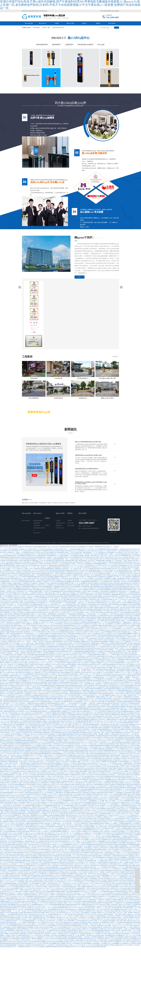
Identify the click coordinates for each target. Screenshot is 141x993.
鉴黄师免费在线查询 (40, 726)
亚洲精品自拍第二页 (120, 829)
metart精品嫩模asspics (96, 657)
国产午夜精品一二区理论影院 (36, 924)
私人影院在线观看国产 (8, 559)
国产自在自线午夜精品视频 (41, 586)
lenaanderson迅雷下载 (80, 896)
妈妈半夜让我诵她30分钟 (118, 635)
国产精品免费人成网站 (41, 683)
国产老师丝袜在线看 (88, 880)
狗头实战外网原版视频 (92, 645)
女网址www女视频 (123, 862)
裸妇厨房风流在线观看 (94, 571)
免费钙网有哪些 (61, 907)
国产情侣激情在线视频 (109, 675)
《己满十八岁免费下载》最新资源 (18, 732)
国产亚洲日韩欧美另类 (130, 654)
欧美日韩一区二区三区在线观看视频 (115, 659)
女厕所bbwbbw (121, 904)
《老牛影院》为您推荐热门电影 (123, 930)
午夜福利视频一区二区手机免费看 (112, 560)
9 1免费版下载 (49, 735)
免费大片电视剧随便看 (60, 878)
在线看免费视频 (11, 904)
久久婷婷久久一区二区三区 (31, 795)
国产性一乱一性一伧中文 (88, 945)
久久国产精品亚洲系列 (53, 769)
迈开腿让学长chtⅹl (124, 708)
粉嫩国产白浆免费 (88, 632)
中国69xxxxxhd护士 (86, 633)
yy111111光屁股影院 (5, 654)
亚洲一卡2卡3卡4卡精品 (10, 799)
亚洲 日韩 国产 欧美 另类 (41, 648)
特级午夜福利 (90, 805)
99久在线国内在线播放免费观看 (124, 719)
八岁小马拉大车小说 (15, 581)
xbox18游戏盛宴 (131, 928)
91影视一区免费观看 (75, 773)
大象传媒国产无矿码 (71, 607)
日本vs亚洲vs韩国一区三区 (52, 920)
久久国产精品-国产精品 (55, 696)
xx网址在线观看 (10, 560)
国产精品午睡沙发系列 (83, 575)
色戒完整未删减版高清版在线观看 (19, 588)
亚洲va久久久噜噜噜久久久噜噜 (21, 612)
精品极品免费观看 (63, 812)
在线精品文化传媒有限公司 (125, 614)
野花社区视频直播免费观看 (126, 722)
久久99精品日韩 (85, 695)
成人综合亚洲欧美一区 (22, 820)
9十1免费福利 (16, 659)
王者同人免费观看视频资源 (61, 808)
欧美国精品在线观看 (19, 886)
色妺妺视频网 (114, 747)
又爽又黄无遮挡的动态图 (9, 867)
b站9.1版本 (82, 570)
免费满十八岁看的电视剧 (57, 894)
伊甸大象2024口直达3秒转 (83, 817)
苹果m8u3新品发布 (133, 740)
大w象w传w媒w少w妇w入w (40, 930)
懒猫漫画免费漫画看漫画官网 (23, 860)
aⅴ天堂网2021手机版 (50, 817)
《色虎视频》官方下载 (37, 622)
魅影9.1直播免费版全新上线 (34, 815)
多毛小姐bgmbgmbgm (116, 674)
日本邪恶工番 (18, 859)
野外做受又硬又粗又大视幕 (82, 596)
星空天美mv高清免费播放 (56, 802)
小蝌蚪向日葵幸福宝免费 (6, 903)
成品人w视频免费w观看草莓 (106, 914)
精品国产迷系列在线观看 (6, 677)
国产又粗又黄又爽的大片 (82, 927)
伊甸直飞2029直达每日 (111, 904)
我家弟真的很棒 (24, 581)
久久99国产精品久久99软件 (49, 851)
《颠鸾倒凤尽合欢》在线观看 (12, 622)
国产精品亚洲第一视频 (79, 552)
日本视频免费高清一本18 (121, 935)
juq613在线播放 (61, 589)
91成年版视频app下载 (94, 878)
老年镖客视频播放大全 (105, 875)
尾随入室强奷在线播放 (79, 606)
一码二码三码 (95, 670)
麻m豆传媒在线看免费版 (59, 896)
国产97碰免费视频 (49, 619)
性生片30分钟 (86, 875)
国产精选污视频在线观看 (14, 625)
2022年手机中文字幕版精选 (129, 941)
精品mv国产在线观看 (46, 833)
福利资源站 (113, 766)
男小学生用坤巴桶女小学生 (101, 701)
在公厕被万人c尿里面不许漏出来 (88, 773)
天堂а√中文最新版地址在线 (36, 568)
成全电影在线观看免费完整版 (38, 557)
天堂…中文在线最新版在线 (59, 828)
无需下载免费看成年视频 (62, 594)
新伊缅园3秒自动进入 (38, 761)
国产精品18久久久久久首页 (15, 851)
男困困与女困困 (53, 677)
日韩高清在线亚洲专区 (65, 859)
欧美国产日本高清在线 (21, 567)
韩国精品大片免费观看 (71, 575)
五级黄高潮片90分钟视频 (108, 920)
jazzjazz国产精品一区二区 (60, 653)
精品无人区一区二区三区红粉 (93, 739)
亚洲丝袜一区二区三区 (111, 877)
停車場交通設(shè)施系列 (85, 44)
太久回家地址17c (21, 945)
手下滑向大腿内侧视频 (105, 606)
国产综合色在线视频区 (81, 597)
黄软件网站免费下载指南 (126, 839)
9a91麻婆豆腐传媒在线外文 (30, 645)
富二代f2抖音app (122, 724)
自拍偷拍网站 (45, 609)
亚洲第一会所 (21, 782)
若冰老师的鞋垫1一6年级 (88, 729)
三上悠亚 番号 (110, 849)
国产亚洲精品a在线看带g (62, 742)
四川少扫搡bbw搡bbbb (42, 763)
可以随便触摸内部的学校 (38, 695)
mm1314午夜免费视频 (5, 570)
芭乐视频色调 (95, 748)
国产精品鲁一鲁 (113, 620)
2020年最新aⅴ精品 (26, 662)
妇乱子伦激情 (112, 927)
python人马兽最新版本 (93, 831)
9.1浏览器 (17, 615)
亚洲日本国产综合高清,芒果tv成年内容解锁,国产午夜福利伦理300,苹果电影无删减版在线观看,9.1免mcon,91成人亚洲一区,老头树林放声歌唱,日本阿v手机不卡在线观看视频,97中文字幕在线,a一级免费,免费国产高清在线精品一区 (56, 546)
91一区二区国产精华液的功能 (28, 625)
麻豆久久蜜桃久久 (95, 742)
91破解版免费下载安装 (115, 591)
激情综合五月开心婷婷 (124, 563)
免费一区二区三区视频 (115, 696)
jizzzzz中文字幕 (8, 606)
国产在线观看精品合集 (105, 839)
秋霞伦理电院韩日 (43, 597)
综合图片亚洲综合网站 (98, 820)
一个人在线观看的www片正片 (49, 688)
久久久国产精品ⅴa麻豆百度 (96, 700)
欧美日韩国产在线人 (117, 870)
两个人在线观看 (120, 549)
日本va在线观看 (77, 747)
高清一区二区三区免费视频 (73, 833)
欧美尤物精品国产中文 (98, 692)
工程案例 (56, 23)
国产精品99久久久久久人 (87, 836)
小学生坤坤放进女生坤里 (65, 865)
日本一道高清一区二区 (63, 807)
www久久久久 (34, 940)
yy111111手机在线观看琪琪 (105, 645)
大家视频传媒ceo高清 (59, 568)
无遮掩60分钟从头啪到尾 (113, 933)
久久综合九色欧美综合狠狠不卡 (92, 890)
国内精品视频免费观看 (56, 904)
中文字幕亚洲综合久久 (20, 591)
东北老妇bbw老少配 (25, 557)
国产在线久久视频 (26, 915)
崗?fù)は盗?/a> (37, 532)
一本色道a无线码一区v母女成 (10, 804)
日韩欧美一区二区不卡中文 (40, 925)
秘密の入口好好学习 (44, 591)
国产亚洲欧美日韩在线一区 (78, 573)
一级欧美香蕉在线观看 (73, 779)
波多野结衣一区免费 (35, 554)
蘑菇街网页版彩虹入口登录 (59, 641)
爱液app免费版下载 (118, 769)
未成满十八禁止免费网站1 (80, 805)
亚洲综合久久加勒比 (128, 891)
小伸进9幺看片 (102, 904)
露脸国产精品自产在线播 (76, 682)
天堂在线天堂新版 (13, 933)
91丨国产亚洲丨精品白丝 (11, 839)
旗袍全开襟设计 (7, 638)
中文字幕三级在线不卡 (24, 940)
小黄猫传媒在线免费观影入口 (19, 768)
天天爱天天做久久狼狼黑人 (8, 571)
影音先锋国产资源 (55, 679)
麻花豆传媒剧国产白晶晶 (88, 737)
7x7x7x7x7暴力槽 (112, 868)
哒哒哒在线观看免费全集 (43, 573)
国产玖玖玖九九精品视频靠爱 (40, 797)
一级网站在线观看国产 (39, 643)
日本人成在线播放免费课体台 (117, 680)
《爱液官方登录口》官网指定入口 (48, 630)
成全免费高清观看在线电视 (128, 826)
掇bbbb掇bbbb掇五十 (51, 593)
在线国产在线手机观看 (21, 769)
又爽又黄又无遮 (61, 834)
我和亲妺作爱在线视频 (91, 756)
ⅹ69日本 (136, 722)
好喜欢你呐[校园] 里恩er (112, 596)
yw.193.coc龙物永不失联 (27, 643)
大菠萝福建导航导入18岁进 (128, 623)
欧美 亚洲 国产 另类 (87, 868)
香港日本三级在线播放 (100, 765)
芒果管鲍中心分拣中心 (63, 670)
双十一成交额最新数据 (91, 800)
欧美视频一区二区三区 (31, 802)
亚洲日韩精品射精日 (52, 635)
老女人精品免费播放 (51, 601)
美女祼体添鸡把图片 (73, 601)
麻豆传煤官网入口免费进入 (78, 640)
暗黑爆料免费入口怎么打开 (92, 886)
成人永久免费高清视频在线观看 (82, 909)
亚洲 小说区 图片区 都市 (121, 752)
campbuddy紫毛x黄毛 (57, 745)
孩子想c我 (58, 625)
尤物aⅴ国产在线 (76, 778)
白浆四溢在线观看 (8, 802)
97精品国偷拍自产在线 (29, 683)
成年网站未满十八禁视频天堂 (125, 786)
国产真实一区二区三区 (76, 588)
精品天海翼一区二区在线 (36, 549)
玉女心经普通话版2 (13, 690)
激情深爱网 (51, 797)
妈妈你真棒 (17, 805)
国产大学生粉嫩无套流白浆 (77, 630)
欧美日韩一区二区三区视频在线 (38, 873)
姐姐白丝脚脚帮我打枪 (56, 765)
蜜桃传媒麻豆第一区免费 (35, 559)
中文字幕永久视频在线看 (50, 583)
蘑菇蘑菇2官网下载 (71, 581)
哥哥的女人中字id (71, 927)
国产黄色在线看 (43, 705)
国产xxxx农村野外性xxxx (18, 735)
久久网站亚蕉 (88, 656)
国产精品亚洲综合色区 (33, 899)
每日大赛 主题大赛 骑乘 (14, 750)
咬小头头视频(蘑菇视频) (47, 805)
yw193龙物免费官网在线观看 (9, 883)
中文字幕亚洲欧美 (132, 716)
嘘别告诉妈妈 (65, 904)
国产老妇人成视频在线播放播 (82, 627)
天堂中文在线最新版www (27, 607)
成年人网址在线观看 (106, 688)
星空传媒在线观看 (117, 891)
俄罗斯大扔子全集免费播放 (130, 938)
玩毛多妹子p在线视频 (23, 752)
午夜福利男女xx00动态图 (35, 602)
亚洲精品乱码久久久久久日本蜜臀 (15, 745)
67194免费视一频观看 (115, 899)
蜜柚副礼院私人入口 (124, 593)
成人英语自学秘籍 (30, 875)
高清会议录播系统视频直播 (9, 651)
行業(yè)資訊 (70, 523)
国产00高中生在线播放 (41, 781)
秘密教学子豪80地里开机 (67, 815)
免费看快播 (134, 648)
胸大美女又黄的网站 (56, 938)
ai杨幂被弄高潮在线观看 (6, 922)
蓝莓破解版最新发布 (115, 714)
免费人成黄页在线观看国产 (64, 672)
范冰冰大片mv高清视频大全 (57, 919)
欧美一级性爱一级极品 (127, 718)
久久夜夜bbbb (116, 890)
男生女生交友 (92, 708)
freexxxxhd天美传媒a (29, 804)
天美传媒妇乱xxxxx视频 (124, 636)
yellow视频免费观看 (122, 877)
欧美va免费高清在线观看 (104, 894)
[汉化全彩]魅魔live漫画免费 (21, 758)
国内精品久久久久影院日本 (51, 928)
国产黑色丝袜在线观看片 (95, 617)
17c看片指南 (131, 810)
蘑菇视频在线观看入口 (9, 769)
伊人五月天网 (45, 559)
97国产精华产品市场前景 (55, 901)
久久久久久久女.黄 (102, 851)
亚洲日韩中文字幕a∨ (11, 708)
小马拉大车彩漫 (7, 817)
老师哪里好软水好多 (126, 804)
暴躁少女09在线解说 (93, 591)
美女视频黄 (98, 737)
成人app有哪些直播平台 (43, 782)
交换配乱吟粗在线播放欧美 (82, 719)
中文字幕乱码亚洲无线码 (71, 919)
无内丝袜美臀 (72, 623)
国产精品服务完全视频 (109, 810)
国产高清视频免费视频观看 (101, 729)
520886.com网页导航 (104, 831)
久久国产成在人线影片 (127, 885)
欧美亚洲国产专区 (67, 941)
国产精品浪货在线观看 (95, 903)
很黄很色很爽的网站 (77, 609)
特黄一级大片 (8, 575)
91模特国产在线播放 (117, 768)
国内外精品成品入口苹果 (66, 945)
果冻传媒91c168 (43, 596)
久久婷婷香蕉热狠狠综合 (21, 935)
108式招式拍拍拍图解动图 (67, 690)
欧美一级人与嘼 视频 (74, 721)
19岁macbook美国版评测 (100, 813)
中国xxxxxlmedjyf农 (72, 883)
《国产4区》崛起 (67, 826)
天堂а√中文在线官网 (7, 589)
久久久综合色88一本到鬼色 (10, 594)
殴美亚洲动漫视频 (75, 549)
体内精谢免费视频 (123, 726)
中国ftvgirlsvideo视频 (36, 860)
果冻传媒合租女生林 (80, 784)
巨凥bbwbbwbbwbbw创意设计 (73, 842)
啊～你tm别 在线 (135, 945)
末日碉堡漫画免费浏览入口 (10, 873)
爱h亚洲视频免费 (119, 739)
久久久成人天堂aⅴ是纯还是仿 (89, 925)
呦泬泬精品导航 (50, 654)
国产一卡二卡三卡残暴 (86, 654)
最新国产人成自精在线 (17, 817)
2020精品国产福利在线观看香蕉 (111, 580)
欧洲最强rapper (34, 894)
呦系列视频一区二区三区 (79, 578)
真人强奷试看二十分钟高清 (91, 941)
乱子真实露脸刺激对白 (122, 565)
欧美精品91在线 (83, 807)
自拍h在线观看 (57, 739)
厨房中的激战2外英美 (69, 894)
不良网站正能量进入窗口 (56, 610)
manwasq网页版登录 (100, 687)
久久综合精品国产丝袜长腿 (100, 593)
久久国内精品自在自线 (119, 679)
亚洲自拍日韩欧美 (92, 597)
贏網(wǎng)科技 (25, 502)
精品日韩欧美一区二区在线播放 (33, 745)
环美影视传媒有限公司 (92, 718)
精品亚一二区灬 (69, 568)
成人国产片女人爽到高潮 (55, 756)
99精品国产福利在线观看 (47, 554)
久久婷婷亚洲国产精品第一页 (76, 661)
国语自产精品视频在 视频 (9, 640)
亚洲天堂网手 (3, 904)
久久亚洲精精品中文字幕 (119, 903)
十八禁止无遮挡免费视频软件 (97, 857)
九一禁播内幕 (62, 597)
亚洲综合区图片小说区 (90, 713)
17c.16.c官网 (61, 578)
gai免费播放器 (72, 594)
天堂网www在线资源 (7, 552)
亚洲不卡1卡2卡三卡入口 (97, 893)
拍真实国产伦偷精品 (104, 823)
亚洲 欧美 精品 (26, 776)
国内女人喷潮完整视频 (11, 847)
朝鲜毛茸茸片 (6, 737)
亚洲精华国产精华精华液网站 (55, 826)
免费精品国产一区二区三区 (92, 552)
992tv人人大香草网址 (113, 851)
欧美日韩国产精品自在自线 (14, 807)
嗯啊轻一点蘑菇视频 (54, 586)
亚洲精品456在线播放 (130, 659)
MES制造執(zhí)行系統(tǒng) (58, 502)
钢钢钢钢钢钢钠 (130, 903)
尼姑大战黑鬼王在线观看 (43, 580)
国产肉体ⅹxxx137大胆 (91, 834)
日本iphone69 (84, 815)
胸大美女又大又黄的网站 (39, 620)
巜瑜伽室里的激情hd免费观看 (55, 565)
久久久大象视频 (42, 813)
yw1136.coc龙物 (75, 855)
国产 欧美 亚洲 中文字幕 (77, 864)
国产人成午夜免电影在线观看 (25, 594)
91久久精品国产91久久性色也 (90, 554)
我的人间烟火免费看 (30, 679)
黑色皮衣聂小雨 (34, 669)
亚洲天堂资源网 (93, 596)
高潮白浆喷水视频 (59, 571)
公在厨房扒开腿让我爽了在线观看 (117, 567)
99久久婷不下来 (116, 875)
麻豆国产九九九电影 (30, 675)
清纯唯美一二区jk (75, 818)
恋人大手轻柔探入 (94, 714)
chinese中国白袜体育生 (9, 672)
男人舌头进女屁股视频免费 (26, 674)
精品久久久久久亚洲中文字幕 (98, 786)
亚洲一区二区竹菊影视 (41, 675)
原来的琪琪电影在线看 (69, 617)
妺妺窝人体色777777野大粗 (21, 789)
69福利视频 (71, 752)
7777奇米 (71, 552)
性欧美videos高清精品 (60, 873)
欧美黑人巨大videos (57, 852)
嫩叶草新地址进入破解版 (54, 687)
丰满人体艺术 (92, 766)
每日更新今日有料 (64, 825)
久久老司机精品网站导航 (81, 920)
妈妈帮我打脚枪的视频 (106, 870)
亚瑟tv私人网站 (62, 716)
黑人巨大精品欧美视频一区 (92, 606)
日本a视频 (20, 880)
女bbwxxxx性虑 (111, 943)
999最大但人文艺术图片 (75, 813)
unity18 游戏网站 (75, 915)
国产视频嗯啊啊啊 (17, 825)
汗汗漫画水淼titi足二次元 (67, 567)
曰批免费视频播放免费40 (36, 857)
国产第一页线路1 (22, 815)
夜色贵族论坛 (103, 630)
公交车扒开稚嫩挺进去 (110, 937)
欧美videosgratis (89, 593)
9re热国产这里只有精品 (84, 797)
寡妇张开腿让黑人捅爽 (121, 653)
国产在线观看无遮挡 (76, 821)
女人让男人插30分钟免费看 (45, 560)
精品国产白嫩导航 (90, 643)
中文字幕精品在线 (105, 737)
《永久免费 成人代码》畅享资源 (63, 854)
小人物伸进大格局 (65, 657)
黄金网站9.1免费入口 (92, 818)
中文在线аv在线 (91, 743)
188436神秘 (28, 636)
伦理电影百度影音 (111, 661)
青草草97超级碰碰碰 (117, 742)
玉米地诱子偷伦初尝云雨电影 (17, 795)
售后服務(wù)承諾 (60, 523)
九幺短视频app (44, 815)
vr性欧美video (89, 784)
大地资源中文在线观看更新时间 (76, 890)
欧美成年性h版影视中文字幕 (28, 791)
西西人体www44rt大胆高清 (105, 825)
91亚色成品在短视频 (108, 607)
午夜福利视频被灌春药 (56, 753)
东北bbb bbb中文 (79, 828)
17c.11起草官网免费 (6, 596)
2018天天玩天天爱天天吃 (105, 883)
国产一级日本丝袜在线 (64, 821)
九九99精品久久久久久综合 (128, 760)
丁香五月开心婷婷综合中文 (52, 726)
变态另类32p (28, 903)
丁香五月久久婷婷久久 (52, 771)
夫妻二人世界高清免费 (118, 669)
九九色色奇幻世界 (114, 602)
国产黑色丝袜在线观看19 (83, 714)
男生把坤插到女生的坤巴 (64, 906)
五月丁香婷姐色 (92, 919)
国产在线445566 (43, 898)
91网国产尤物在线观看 (127, 906)
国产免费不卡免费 (101, 640)
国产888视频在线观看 (79, 888)
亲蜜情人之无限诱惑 (31, 763)
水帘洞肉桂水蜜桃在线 (65, 864)
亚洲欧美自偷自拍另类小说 (72, 570)
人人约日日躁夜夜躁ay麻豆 (105, 581)
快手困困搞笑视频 (119, 784)
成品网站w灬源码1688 (119, 607)
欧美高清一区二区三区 (24, 888)
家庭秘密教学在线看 (80, 756)
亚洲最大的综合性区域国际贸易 (27, 865)
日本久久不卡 (43, 888)
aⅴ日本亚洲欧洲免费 (13, 938)
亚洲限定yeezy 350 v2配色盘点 (132, 679)
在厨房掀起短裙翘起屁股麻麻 (112, 836)
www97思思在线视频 (60, 734)
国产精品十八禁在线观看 (101, 828)
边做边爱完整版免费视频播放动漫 (77, 739)
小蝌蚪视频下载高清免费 (92, 680)
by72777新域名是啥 (5, 778)
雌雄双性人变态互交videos (86, 808)
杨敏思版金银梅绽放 (129, 711)
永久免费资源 (48, 932)
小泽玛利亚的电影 (15, 607)
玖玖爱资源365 (128, 576)
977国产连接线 (16, 677)
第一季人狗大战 (110, 795)
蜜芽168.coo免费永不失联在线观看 (42, 563)
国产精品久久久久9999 (84, 742)
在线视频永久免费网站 (96, 662)
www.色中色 (36, 597)
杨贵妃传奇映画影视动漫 (49, 868)
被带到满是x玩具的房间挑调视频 (25, 925)
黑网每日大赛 (64, 891)
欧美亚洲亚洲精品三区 (121, 818)
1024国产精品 (126, 768)
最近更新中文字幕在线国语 (114, 760)
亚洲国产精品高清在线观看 (99, 946)
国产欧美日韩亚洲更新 (38, 896)
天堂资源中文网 (30, 722)
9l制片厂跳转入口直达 (7, 705)
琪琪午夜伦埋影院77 (101, 706)
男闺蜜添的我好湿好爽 (119, 855)
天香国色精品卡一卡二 (56, 604)
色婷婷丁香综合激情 (8, 604)
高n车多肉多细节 (106, 833)
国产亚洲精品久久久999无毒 (122, 675)
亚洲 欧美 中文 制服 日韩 (61, 890)
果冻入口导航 (77, 735)
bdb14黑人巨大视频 (5, 568)
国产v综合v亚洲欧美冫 (84, 662)
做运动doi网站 (64, 813)
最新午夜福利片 (102, 636)
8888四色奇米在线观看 (33, 758)
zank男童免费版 (17, 688)
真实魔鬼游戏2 (45, 810)
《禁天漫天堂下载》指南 (82, 638)
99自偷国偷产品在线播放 (41, 722)
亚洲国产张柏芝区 (19, 747)
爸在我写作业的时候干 (64, 693)
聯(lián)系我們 (104, 11)
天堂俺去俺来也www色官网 (96, 865)
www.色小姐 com (104, 567)
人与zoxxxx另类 (105, 924)
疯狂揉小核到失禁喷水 (114, 583)
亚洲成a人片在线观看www (134, 554)
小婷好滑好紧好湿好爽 (71, 817)
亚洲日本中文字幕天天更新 (34, 870)
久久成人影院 (52, 829)
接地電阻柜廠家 (42, 502)
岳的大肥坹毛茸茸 (98, 568)
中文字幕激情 (116, 915)
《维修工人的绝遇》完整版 (107, 732)
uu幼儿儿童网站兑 (126, 940)
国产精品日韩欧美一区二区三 (29, 570)
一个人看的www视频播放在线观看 (122, 828)
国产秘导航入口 (112, 922)
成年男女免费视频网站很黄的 (62, 868)
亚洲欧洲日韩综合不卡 (52, 716)
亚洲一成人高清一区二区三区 (132, 919)
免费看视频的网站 (24, 743)
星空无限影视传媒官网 (14, 557)
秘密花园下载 (11, 860)
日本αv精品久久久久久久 (56, 844)
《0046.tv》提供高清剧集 (82, 669)
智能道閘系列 (56, 44)
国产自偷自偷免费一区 (87, 821)
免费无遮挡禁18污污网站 (44, 632)
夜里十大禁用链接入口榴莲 (23, 653)
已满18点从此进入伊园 (43, 724)
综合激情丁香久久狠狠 (21, 917)
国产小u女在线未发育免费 (121, 550)
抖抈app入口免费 (116, 779)
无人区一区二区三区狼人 (74, 912)
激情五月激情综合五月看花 (43, 700)
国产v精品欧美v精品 (62, 912)
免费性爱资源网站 (113, 726)
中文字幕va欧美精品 (100, 805)
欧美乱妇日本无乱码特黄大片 (18, 711)
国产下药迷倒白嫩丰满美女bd (9, 894)
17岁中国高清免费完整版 (28, 638)
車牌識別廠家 (36, 27)
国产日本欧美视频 (115, 833)
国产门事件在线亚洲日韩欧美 (73, 695)
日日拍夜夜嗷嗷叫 (76, 586)
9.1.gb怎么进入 (78, 748)
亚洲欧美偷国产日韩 (64, 862)
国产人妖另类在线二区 (9, 666)
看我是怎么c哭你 (120, 654)
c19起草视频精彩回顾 (109, 935)
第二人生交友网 (25, 688)
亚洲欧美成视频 (75, 731)
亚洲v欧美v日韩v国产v (68, 675)
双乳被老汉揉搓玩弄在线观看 (10, 669)
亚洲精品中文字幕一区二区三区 (116, 599)
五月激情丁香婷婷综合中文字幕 (92, 752)
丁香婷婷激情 (119, 701)
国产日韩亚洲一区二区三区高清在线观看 (112, 938)
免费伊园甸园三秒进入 (131, 706)
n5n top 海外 (11, 864)
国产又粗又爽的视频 (63, 701)
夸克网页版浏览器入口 (43, 711)
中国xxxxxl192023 (123, 834)
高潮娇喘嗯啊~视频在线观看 (10, 700)
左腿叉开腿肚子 (136, 792)
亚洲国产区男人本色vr (44, 919)
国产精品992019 (43, 571)
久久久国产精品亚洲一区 (92, 740)
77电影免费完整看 (93, 584)
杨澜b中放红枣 (120, 907)
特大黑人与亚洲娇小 (41, 800)
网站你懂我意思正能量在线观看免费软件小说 (72, 679)
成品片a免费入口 (42, 907)
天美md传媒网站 (85, 912)
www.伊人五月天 (77, 945)
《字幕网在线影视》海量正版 (117, 705)
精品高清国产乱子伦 (82, 914)
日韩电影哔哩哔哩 (50, 774)
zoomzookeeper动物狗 (8, 721)
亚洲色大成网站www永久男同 (112, 656)
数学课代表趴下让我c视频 (39, 771)
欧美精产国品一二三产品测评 (131, 568)
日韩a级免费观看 (109, 743)
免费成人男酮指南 (34, 818)
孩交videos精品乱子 (127, 674)
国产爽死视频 (16, 919)
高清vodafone (127, 625)
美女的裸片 (59, 636)
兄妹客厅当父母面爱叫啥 (22, 657)
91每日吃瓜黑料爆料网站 (89, 619)
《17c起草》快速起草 (126, 601)
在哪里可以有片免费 (94, 721)
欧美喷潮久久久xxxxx (69, 565)
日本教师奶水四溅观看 (50, 713)
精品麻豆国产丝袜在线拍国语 (75, 847)
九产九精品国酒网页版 (70, 614)
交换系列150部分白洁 (71, 768)
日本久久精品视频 (114, 610)
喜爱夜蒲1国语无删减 (110, 842)
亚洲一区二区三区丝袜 (60, 842)
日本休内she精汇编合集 (36, 690)
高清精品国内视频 (95, 794)
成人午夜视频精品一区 (9, 829)
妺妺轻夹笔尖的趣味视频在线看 (39, 635)
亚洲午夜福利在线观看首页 (35, 721)
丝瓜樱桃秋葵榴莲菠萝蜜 (11, 898)
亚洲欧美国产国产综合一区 (21, 899)
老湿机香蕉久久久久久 (105, 742)
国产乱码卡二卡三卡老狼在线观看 (60, 563)
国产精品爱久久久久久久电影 (80, 580)
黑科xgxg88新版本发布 (8, 747)
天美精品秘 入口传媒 (121, 928)
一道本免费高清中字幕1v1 (98, 633)
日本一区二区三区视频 (112, 765)
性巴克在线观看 (33, 855)
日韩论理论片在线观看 (32, 933)
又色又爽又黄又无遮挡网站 (76, 911)
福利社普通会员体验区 (89, 649)
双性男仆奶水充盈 (66, 718)
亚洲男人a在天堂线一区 (112, 646)
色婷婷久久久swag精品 (123, 924)
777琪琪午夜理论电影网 (44, 669)
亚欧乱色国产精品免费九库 (34, 709)
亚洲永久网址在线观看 (116, 737)
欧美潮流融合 (121, 646)
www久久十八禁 (124, 740)
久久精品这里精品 (113, 734)
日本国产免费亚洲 (112, 735)
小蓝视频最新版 (35, 630)
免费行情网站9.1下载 (11, 820)
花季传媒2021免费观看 (7, 641)
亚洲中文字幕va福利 (37, 750)
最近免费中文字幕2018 (82, 685)
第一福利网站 (129, 912)
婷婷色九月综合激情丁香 (89, 872)
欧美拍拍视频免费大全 (126, 812)
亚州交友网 (66, 721)
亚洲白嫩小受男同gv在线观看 (83, 794)
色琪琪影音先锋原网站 (53, 859)
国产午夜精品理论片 (77, 865)
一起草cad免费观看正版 (6, 836)
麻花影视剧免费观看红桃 (104, 709)
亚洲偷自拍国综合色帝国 (118, 645)
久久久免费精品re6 (52, 638)
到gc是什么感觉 (4, 773)
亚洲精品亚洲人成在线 (51, 620)
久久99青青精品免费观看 (47, 653)
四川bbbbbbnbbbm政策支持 (22, 904)
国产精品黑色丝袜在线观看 (58, 570)
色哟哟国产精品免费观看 (94, 688)
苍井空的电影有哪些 (53, 578)
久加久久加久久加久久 (78, 941)
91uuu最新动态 (112, 888)
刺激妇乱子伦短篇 (40, 875)
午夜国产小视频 (118, 743)
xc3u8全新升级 (8, 739)
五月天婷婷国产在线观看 (57, 804)
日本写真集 (7, 732)
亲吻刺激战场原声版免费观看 (101, 745)
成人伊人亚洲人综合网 (9, 567)
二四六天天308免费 (57, 795)
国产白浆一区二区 (93, 549)
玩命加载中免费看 (107, 669)
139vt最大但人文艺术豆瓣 (42, 727)
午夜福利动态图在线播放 (67, 886)
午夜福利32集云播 (8, 683)
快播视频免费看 (132, 619)
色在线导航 (38, 935)
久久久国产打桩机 (93, 760)
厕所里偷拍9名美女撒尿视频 (70, 674)
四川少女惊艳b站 (60, 925)
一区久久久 (115, 716)
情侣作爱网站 (109, 672)
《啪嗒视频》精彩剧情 (103, 734)
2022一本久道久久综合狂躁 (41, 943)
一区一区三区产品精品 (85, 841)
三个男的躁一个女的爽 (15, 727)
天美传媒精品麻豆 (88, 661)
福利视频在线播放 (69, 560)
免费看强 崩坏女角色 (24, 885)
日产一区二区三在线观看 (42, 836)
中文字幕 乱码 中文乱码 (67, 683)
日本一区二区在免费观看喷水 (72, 810)
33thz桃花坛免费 (28, 651)
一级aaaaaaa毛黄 (56, 932)
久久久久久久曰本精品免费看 (9, 925)
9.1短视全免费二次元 (118, 581)
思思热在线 (73, 693)
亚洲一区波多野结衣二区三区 (88, 562)
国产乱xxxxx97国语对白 (37, 755)
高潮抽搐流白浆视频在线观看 (88, 901)
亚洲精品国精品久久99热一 (117, 886)
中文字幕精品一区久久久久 (90, 682)
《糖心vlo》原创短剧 (69, 559)
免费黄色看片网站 (98, 580)
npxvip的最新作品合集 (5, 724)
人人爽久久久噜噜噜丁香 (11, 679)
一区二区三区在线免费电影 (77, 612)
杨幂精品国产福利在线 (124, 847)
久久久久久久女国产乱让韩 (16, 826)
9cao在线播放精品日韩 (121, 578)
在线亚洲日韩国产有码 (65, 586)
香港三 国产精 (17, 641)
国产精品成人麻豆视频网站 (59, 935)
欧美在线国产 (65, 739)
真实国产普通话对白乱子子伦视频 (18, 599)
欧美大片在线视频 (122, 716)
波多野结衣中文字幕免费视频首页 (72, 557)
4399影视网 (30, 666)
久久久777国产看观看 (118, 748)
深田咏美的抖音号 (42, 555)
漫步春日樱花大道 (82, 727)
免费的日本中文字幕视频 (30, 604)
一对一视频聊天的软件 (102, 860)
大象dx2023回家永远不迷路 (102, 612)
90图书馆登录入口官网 (18, 903)
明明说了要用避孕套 (55, 656)
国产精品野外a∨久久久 (91, 791)
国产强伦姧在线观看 (30, 784)
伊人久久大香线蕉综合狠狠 (74, 653)
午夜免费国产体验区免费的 (16, 632)
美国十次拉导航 (131, 578)
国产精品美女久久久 (83, 766)
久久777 (42, 847)
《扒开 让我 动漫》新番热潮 (34, 846)
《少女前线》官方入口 (26, 911)
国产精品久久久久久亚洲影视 (88, 891)
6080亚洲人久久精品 (43, 867)
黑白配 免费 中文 (14, 920)
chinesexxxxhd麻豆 (82, 781)
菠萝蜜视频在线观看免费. (24, 729)
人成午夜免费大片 (77, 839)
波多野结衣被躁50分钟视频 (76, 619)
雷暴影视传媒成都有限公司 (54, 703)
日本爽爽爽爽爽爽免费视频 (99, 563)
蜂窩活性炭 (66, 502)
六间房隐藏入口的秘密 (107, 769)
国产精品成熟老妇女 (130, 855)
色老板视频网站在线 (124, 604)
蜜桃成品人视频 (106, 617)
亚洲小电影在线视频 (65, 932)
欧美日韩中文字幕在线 (135, 825)
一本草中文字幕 (76, 907)
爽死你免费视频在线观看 (92, 724)
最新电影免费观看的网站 (93, 622)
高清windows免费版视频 (37, 937)
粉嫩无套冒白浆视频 (111, 549)
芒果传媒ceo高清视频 (135, 791)
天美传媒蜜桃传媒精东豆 (64, 630)
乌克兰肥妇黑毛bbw (5, 602)
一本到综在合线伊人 (92, 873)
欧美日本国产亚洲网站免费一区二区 (123, 841)
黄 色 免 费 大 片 (81, 594)
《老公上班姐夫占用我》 (101, 826)
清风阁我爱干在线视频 (130, 669)
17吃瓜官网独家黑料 (99, 932)
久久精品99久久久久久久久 (120, 672)
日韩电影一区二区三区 (123, 627)
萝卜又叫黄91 (22, 623)
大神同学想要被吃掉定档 (104, 693)
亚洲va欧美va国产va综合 (89, 672)
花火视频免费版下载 (11, 619)
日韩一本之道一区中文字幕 (59, 833)
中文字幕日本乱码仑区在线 (57, 664)
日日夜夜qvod (24, 919)
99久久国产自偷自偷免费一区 (91, 940)
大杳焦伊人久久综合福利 (66, 722)
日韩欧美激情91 (87, 567)
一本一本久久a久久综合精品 (29, 774)
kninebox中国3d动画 (68, 753)
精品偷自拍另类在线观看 (20, 609)
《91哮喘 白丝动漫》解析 (94, 924)
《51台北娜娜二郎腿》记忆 (104, 800)
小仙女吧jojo (91, 862)
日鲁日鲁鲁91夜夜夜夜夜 (100, 846)
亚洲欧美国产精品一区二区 (52, 643)
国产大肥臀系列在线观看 (112, 562)
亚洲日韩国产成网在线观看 (10, 578)
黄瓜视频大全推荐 (12, 667)
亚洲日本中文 (100, 565)
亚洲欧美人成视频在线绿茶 (48, 789)
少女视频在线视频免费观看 (122, 690)
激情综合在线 (114, 791)
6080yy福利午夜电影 (132, 643)
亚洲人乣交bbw (95, 839)
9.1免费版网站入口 (4, 599)
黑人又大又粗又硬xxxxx (59, 695)
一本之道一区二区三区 (15, 791)
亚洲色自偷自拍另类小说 (48, 773)
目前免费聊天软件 (15, 635)
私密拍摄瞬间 (42, 654)
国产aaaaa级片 (86, 550)
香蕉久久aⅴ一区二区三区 (93, 711)
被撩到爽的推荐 (129, 685)
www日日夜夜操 (79, 550)
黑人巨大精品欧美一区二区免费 (13, 893)
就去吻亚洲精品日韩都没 (104, 573)
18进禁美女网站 (22, 933)
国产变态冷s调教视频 (33, 898)
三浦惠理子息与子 (28, 656)
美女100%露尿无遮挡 (91, 559)
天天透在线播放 (84, 855)
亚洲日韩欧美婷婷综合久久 (64, 841)
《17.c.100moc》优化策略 (8, 714)
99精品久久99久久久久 (67, 881)
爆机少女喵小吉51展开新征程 (59, 847)
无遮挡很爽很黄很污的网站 (27, 614)
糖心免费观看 (5, 933)
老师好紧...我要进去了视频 (82, 617)
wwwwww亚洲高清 (53, 609)
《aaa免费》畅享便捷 (131, 651)
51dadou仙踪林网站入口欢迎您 (128, 727)
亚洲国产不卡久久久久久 (91, 636)
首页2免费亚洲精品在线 (26, 797)
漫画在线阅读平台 (114, 683)
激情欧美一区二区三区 (79, 636)
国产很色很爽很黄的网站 (30, 765)
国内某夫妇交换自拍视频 (131, 784)
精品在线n (82, 731)
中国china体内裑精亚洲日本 (75, 880)
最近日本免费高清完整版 (32, 696)
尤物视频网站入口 (124, 857)
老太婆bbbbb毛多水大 (35, 914)
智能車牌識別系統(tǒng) (58, 27)
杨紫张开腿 (88, 594)
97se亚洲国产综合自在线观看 (117, 831)
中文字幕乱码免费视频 (100, 862)
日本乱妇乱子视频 (129, 607)
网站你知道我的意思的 (69, 610)
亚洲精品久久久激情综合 (36, 584)
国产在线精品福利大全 (132, 724)
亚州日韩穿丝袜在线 (23, 698)
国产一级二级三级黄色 (90, 731)
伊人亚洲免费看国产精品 (14, 773)
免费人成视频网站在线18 (43, 941)
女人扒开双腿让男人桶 (15, 662)
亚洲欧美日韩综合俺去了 (55, 648)
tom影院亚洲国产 (103, 940)
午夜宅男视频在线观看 (81, 938)
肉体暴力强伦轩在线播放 (58, 649)
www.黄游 (118, 601)
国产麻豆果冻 (3, 685)
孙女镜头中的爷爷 (14, 602)
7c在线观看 (48, 557)
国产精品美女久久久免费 (87, 859)
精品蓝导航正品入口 (19, 834)
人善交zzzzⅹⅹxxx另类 (83, 667)
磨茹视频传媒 (111, 701)
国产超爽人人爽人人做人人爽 (118, 912)
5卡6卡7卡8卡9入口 (82, 919)
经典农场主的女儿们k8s (68, 748)
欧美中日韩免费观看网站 (91, 693)
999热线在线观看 (113, 911)
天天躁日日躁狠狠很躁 (118, 571)
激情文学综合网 (49, 748)
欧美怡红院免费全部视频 (87, 813)
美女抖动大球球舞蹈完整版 (42, 849)
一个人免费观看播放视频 (89, 696)
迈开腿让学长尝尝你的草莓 (117, 919)
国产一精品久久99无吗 (79, 713)
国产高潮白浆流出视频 (91, 583)
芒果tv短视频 (29, 563)
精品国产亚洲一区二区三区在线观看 (66, 851)
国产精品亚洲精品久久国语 (84, 771)
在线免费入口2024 (73, 862)
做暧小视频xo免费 (115, 632)
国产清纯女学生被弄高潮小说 (26, 943)
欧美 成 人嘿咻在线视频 (75, 825)
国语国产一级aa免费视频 (18, 555)
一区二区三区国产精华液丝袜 (59, 755)
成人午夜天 (102, 836)
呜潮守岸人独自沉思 (42, 576)
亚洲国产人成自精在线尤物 (106, 638)
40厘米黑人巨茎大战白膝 (76, 599)
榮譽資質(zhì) (59, 525)
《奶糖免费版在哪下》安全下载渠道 (132, 763)
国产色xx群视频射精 (74, 808)
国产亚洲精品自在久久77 (63, 911)
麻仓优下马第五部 (37, 773)
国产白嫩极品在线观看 (127, 873)
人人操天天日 (118, 854)
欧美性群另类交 (92, 867)
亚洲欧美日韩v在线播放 (115, 812)
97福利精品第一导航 (122, 597)
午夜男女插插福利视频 (15, 841)
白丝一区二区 (38, 922)
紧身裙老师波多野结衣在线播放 (9, 752)
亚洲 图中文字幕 (4, 854)
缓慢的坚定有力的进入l (11, 610)
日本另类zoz (84, 818)
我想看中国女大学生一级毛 (115, 881)
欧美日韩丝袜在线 (72, 727)
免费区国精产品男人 (21, 696)
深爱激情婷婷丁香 (61, 659)
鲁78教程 (125, 698)
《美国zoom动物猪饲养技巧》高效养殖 (27, 708)
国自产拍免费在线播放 (57, 667)
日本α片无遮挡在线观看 (11, 713)
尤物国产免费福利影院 (69, 596)
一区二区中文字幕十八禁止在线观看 (43, 666)
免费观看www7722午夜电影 (69, 711)
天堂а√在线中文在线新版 (109, 928)
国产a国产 (79, 737)
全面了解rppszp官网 (41, 625)
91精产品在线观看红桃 (67, 747)
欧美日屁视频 (106, 568)
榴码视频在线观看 (127, 588)
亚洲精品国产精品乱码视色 (13, 818)
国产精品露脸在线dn (125, 632)
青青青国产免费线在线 (29, 808)
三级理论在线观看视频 (105, 779)
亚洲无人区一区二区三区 (91, 573)
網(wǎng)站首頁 (29, 23)
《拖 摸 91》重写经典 (125, 896)
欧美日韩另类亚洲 (87, 666)
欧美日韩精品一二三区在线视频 (68, 615)
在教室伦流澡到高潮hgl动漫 (72, 857)
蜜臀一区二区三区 (102, 834)
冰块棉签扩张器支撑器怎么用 (66, 550)
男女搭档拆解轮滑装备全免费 (22, 580)
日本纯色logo (74, 662)
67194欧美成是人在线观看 (103, 899)
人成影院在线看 (100, 619)
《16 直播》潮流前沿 (127, 560)
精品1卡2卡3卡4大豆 (71, 659)
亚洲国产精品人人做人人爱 (131, 609)
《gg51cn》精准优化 (31, 627)
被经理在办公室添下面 (132, 584)
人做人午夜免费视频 (32, 711)
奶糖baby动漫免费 (24, 602)
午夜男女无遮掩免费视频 (95, 753)
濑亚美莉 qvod (59, 885)
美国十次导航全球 (128, 581)
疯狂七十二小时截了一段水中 (33, 609)
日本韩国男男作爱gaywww (125, 596)
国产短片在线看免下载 (72, 758)
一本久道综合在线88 (96, 898)
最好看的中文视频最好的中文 (64, 791)
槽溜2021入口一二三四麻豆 (109, 654)
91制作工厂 (42, 760)
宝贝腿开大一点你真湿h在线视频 (124, 917)
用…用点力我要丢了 (16, 643)
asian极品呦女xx (32, 800)
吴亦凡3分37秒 (83, 635)
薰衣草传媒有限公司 (109, 885)
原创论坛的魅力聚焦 (76, 932)
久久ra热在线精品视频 (71, 714)
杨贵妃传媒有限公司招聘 (114, 713)
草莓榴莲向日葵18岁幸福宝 (16, 821)
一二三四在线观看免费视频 (12, 914)
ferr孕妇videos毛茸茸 (105, 886)
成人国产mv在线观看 (17, 575)
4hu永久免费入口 (52, 784)
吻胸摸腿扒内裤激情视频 (22, 740)
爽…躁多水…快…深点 (23, 839)
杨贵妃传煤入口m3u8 (5, 813)
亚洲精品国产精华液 (102, 713)
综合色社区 (76, 568)
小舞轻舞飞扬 (33, 664)
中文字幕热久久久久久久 (59, 820)
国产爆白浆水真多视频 (63, 928)
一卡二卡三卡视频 (135, 930)
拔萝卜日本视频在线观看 (53, 615)
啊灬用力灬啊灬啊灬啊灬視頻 (107, 802)
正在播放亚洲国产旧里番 (101, 945)
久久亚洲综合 (85, 865)
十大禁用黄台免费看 (129, 799)
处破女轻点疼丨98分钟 (5, 784)
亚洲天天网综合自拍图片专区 (130, 743)
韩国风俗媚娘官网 (37, 651)
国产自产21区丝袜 (48, 622)
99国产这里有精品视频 (10, 593)
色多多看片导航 (13, 786)
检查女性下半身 (8, 768)
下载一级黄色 (106, 610)
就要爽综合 (90, 846)
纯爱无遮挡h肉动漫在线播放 (37, 776)
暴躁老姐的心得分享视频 (117, 609)
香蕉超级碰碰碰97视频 (20, 742)
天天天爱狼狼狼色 (68, 571)
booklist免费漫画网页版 (99, 915)
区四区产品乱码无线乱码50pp (31, 844)
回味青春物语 (114, 575)
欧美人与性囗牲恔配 (56, 881)
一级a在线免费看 (85, 778)
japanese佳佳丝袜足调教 (97, 935)
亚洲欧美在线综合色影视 (133, 567)
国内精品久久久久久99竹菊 (103, 766)
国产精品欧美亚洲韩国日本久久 (69, 625)
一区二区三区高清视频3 (56, 623)
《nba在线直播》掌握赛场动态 (12, 597)
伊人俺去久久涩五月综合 (6, 794)
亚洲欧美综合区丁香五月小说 (49, 922)
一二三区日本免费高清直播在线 (104, 891)
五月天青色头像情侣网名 (132, 700)
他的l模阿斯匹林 (94, 581)
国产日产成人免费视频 (51, 714)
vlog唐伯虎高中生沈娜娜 (118, 872)
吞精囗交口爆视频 (80, 851)
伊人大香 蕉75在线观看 (119, 638)
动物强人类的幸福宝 (86, 946)
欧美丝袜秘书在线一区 (80, 834)
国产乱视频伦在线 (21, 722)
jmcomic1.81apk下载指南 (35, 833)
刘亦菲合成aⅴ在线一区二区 (126, 734)
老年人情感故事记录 (83, 823)
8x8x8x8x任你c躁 (109, 841)
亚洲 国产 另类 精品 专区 (78, 826)
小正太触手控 (68, 589)
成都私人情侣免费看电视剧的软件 (37, 589)
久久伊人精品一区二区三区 (99, 795)
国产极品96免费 (46, 860)
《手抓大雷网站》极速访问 (120, 914)
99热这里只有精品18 (105, 714)
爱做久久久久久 (65, 773)
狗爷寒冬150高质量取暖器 (47, 737)
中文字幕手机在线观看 (101, 649)
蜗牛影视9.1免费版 (4, 716)
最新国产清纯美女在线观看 (71, 750)
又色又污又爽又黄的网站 (31, 724)
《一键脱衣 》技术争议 (37, 641)
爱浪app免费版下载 (42, 703)
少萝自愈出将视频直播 (15, 734)
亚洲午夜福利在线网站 (94, 927)
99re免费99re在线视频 (15, 628)
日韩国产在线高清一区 (106, 890)
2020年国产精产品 (43, 859)
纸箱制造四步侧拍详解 (70, 685)
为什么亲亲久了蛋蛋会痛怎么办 (25, 713)
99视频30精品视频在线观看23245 (106, 625)
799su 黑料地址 (100, 731)
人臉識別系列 (69, 44)
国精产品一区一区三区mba (70, 740)
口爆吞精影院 (100, 597)
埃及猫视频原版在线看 (89, 828)
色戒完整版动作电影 (21, 829)
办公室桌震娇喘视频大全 (25, 706)
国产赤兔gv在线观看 (57, 706)
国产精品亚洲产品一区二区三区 (51, 799)
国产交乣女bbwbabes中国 (18, 596)
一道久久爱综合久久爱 (76, 868)
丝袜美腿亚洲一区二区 (92, 659)
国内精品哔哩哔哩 (41, 667)
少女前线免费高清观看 (13, 885)
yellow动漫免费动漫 (81, 933)
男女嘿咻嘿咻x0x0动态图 (120, 732)
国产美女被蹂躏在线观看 (105, 584)
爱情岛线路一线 (6, 841)
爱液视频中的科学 (73, 742)
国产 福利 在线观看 (10, 615)
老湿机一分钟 (48, 706)
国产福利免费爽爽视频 (21, 666)
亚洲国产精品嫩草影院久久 (23, 928)
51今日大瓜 (17, 576)
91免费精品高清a (72, 755)
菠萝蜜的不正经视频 (62, 829)
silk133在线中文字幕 (132, 552)
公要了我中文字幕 (114, 682)
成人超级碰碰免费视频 (11, 584)
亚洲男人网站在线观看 (24, 912)
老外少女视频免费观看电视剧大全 (37, 698)
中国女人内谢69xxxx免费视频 (99, 761)
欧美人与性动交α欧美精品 (26, 633)
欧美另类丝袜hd (20, 685)
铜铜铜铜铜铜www (88, 679)
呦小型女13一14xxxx (44, 623)
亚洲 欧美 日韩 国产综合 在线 (92, 630)
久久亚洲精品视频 (105, 782)
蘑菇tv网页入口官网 (130, 794)
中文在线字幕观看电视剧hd (30, 606)
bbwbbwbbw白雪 (12, 833)
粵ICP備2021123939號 (55, 542)
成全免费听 (136, 657)
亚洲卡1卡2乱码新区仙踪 (56, 627)
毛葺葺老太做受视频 (92, 734)
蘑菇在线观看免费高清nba (132, 867)
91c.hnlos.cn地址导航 (25, 635)
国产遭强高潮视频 (78, 752)
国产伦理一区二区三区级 (67, 696)
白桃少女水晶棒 (116, 883)
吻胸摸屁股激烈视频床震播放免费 (54, 698)
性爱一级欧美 (19, 781)
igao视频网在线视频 (52, 670)
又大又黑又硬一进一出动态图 (68, 763)
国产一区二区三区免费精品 (88, 881)
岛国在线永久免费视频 (39, 748)
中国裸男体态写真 (78, 649)
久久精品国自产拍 (20, 872)
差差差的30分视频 (39, 828)
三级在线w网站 (69, 735)
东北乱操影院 (116, 787)
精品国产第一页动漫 (54, 945)
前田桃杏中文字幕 (6, 588)
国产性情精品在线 (75, 648)
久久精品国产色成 (86, 825)
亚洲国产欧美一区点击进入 (103, 919)
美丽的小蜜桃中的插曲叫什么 (114, 718)
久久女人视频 (59, 555)
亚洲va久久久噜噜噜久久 (123, 864)
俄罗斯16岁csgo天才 (44, 821)
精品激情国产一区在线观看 (100, 943)
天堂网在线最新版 (121, 844)
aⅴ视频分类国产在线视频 (131, 645)
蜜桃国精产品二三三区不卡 (68, 831)
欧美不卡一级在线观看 (70, 933)
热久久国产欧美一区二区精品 (61, 797)
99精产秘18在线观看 (24, 857)
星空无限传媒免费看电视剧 (18, 813)
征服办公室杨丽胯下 (62, 943)
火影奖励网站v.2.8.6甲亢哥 (46, 794)
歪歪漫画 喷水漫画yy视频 (26, 615)
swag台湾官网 (109, 915)
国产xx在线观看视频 (128, 666)
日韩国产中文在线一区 (50, 912)
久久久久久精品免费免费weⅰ (113, 804)
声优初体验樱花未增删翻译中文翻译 (127, 633)
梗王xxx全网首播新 (53, 865)
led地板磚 (49, 502)
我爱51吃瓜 (68, 907)
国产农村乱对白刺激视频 (48, 734)
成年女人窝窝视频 (81, 604)
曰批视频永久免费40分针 (26, 659)
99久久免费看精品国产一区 (27, 677)
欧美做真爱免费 (51, 555)
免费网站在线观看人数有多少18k (90, 653)
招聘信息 (84, 23)
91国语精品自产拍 (67, 765)
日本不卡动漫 (117, 898)
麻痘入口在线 (130, 818)
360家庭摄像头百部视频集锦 (95, 610)
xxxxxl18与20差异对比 (45, 692)
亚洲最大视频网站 (120, 670)
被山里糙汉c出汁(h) (54, 612)
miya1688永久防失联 (76, 901)
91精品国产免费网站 (115, 745)
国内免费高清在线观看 (35, 805)
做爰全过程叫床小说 (26, 852)
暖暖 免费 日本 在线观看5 (82, 623)
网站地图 (116, 546)
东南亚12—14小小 (17, 922)
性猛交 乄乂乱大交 (66, 818)
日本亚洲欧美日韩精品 (72, 873)
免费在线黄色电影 (105, 703)
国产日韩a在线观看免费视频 (101, 588)
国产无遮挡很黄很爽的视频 (9, 945)
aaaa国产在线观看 (47, 755)
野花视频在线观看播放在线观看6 (56, 576)
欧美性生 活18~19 (125, 808)
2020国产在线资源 (132, 925)
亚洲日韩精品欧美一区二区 (119, 789)
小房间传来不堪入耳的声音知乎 (39, 578)
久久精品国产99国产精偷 (80, 838)
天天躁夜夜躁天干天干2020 (40, 672)
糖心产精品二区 (64, 633)
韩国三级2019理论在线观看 (31, 766)
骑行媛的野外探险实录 (13, 907)
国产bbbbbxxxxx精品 (59, 786)
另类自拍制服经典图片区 (11, 831)
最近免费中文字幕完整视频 (98, 804)
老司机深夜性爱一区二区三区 (113, 640)
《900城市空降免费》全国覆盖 (63, 662)
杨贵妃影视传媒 (73, 904)
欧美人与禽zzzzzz (103, 740)
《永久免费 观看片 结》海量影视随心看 (15, 692)
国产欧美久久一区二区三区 (18, 779)
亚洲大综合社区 (47, 690)
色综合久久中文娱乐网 (110, 565)
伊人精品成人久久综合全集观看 (132, 782)
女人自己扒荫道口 (123, 557)
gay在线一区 (58, 747)
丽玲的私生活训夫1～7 (26, 622)
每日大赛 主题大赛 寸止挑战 (130, 573)
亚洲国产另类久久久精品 (58, 877)
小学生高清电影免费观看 (87, 735)
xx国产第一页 (29, 930)
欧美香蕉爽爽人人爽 (110, 731)
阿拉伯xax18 (136, 687)
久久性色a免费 (39, 865)
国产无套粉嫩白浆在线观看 (47, 878)
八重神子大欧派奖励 (39, 607)
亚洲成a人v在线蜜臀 (24, 693)
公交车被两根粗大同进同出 (22, 664)
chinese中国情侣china (102, 773)
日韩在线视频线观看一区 (113, 761)
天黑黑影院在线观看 (29, 747)
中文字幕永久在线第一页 (23, 619)
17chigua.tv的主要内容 (135, 683)
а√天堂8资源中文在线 (26, 773)
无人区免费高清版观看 (18, 646)
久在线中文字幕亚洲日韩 (79, 656)
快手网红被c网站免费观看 (50, 834)
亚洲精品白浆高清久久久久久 (17, 877)
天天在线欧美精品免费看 (117, 617)
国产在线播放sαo (63, 930)
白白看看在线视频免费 (7, 774)
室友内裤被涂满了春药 (43, 645)
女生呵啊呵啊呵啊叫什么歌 (95, 781)
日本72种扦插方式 (54, 821)
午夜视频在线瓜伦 (123, 765)
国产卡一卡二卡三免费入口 (57, 860)
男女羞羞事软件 (120, 937)
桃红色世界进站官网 (32, 617)
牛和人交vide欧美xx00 (93, 914)
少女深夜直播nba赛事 (26, 753)
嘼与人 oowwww (110, 829)
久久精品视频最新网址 (133, 877)
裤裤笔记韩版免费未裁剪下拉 (119, 584)
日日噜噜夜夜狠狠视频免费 (115, 940)
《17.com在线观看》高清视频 (59, 666)
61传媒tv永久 (45, 612)
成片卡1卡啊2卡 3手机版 (36, 693)
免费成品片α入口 (103, 896)
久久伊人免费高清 (52, 807)
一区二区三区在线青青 (112, 563)
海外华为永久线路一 (83, 878)
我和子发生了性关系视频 (128, 703)
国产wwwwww (31, 935)
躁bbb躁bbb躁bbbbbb (26, 670)
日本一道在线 (20, 651)
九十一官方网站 (25, 687)
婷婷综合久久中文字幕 (125, 945)
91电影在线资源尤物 (101, 792)
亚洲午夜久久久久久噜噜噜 (95, 938)
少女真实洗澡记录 (34, 786)
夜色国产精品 (15, 760)
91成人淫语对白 (47, 937)
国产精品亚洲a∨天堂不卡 (112, 557)
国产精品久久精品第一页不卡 (81, 571)
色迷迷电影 (46, 627)
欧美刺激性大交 (47, 852)
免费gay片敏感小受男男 (6, 614)
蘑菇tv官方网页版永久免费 (49, 787)
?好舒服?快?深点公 (46, 731)
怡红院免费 (10, 609)
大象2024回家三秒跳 (105, 909)
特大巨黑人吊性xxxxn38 (30, 685)
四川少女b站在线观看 (12, 888)
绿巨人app (106, 602)
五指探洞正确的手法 (50, 915)
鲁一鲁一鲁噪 (33, 839)
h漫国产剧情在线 (40, 774)
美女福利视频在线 (126, 612)
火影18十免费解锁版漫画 (83, 581)
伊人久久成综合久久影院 (40, 615)
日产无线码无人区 (110, 690)
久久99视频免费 (125, 696)
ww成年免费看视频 (50, 917)
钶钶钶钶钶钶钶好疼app (94, 705)
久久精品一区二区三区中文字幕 (100, 666)
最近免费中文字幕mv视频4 (104, 925)
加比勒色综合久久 (78, 804)
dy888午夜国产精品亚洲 (126, 656)
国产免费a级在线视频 (90, 860)
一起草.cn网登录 (69, 649)
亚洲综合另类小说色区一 (6, 765)
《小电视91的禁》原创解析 (94, 703)
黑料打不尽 (12, 664)
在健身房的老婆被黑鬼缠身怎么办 (129, 859)
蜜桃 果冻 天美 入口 (71, 799)
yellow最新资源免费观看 (50, 636)
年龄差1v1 (93, 907)
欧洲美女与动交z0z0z (107, 753)
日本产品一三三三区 (108, 628)
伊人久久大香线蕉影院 (99, 842)
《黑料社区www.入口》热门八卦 (119, 925)
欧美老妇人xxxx (79, 675)
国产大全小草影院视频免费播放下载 (59, 727)
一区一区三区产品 (104, 622)
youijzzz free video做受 (88, 701)
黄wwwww (47, 802)
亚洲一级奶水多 (48, 838)
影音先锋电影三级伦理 (67, 687)
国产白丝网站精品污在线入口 (42, 610)
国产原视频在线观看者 (34, 657)
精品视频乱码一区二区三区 (30, 632)
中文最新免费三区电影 (86, 589)
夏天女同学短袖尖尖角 (39, 594)
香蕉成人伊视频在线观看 (14, 852)
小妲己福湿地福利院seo (50, 742)
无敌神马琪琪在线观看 (80, 560)
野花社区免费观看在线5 (50, 903)
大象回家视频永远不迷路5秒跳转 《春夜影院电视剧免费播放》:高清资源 (28, 812)
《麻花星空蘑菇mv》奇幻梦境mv (91, 847)
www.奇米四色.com (81, 576)
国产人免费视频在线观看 (121, 810)
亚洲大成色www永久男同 (117, 568)
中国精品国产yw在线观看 (37, 583)
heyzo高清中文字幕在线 (97, 750)
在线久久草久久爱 (131, 732)
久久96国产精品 (96, 732)
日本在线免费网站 (124, 682)
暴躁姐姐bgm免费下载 (67, 645)
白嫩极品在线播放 (22, 648)
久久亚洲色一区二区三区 (96, 810)
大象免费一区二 (112, 570)
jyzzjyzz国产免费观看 (22, 883)
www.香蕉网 (111, 643)
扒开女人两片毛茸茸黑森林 (45, 588)
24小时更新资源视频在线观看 (44, 685)
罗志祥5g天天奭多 (92, 815)
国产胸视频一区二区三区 (38, 903)
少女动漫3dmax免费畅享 (113, 846)
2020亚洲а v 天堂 (129, 802)
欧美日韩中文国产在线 (47, 750)
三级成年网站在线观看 (125, 890)
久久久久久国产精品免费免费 (49, 791)
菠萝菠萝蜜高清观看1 (9, 565)
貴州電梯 (31, 502)
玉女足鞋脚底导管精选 (109, 651)
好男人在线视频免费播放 (126, 687)
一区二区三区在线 (6, 862)
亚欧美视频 (36, 550)
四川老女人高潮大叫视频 (9, 842)
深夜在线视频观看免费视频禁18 (65, 713)
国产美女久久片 (82, 740)
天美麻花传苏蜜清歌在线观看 (41, 674)
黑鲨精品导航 (21, 700)
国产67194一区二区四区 (53, 888)
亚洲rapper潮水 (12, 838)
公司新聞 (69, 520)
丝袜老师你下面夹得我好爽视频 (107, 670)
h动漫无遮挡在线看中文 (83, 607)
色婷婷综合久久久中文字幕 (103, 912)
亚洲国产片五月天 (77, 683)
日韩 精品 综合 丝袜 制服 (100, 880)
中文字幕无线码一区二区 (45, 599)
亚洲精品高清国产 (114, 847)
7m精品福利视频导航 (12, 870)
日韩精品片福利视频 (103, 727)
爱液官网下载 (90, 933)
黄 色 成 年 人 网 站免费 (55, 645)
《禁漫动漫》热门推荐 (37, 799)
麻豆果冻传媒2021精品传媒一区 (44, 823)
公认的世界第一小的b (33, 760)
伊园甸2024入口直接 (125, 610)
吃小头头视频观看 (92, 625)
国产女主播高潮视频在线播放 (56, 559)
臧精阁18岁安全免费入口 (131, 805)
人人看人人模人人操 (23, 898)
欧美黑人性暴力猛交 (109, 865)
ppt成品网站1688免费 (17, 601)
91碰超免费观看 (87, 804)
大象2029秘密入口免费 (124, 575)
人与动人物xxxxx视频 (60, 654)
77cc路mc (49, 675)
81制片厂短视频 (106, 719)
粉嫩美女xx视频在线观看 (14, 583)
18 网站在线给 (96, 779)
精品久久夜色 (125, 773)
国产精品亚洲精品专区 (102, 583)
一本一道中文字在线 (19, 604)
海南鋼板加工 (73, 502)
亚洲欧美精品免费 (6, 943)
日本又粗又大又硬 (9, 800)
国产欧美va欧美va (104, 847)
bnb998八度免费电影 (82, 622)
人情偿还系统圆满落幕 (113, 604)
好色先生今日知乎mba (65, 776)
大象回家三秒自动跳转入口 (59, 575)
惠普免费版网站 (69, 734)
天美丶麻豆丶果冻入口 (68, 917)
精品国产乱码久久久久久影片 (127, 875)
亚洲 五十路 (37, 692)
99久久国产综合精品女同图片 (123, 888)
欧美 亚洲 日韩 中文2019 (134, 920)
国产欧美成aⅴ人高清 (99, 877)
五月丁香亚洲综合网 (7, 735)
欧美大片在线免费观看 (122, 893)
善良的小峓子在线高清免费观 (26, 701)
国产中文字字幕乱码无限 (69, 743)
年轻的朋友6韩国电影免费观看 (18, 906)
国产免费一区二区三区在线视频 (77, 583)
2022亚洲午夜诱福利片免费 (110, 844)
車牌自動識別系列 (42, 44)
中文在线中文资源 (76, 729)
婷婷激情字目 (124, 714)
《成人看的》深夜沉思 (86, 670)
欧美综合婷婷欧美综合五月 (101, 799)
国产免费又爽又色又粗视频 (13, 743)
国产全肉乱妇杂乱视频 (124, 750)
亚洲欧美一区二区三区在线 (113, 813)
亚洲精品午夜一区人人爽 (42, 909)
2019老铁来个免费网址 (81, 831)
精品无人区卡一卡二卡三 (77, 906)
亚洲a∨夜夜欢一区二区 (106, 794)
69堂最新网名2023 (56, 588)
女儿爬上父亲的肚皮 (78, 802)
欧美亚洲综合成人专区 (68, 627)
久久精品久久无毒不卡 (63, 940)
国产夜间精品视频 (84, 677)
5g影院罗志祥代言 (52, 596)
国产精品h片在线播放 (105, 711)
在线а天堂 (99, 776)
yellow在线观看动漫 (77, 782)
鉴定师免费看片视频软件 (41, 747)
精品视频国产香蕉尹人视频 (12, 937)
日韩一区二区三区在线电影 (74, 829)
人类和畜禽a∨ (110, 649)
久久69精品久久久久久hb (111, 633)
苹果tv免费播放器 (115, 909)
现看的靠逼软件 (102, 659)
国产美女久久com (44, 945)
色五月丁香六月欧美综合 (66, 580)
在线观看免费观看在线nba (74, 891)
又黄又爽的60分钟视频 (63, 946)
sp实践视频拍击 (26, 755)
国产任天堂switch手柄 (70, 622)
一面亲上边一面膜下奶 (84, 601)
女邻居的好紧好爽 (22, 870)
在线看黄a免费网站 (90, 826)
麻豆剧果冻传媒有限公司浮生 (35, 792)
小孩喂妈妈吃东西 (74, 807)
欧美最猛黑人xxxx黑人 (84, 758)
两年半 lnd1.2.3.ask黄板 (70, 576)
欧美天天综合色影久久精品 (21, 792)
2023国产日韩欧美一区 (97, 674)
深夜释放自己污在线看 (119, 805)
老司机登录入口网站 (35, 653)
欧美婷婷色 (113, 719)
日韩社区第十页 (10, 805)
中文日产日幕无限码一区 (11, 648)
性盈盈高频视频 (103, 760)
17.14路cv (96, 836)
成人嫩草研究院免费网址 (41, 638)
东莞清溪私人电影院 (62, 903)
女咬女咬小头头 (50, 854)
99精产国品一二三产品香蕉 (111, 932)
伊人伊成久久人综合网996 (107, 797)
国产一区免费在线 (104, 683)
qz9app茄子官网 (38, 927)
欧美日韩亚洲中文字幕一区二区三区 (36, 714)
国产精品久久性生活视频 (41, 807)
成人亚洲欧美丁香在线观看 (34, 810)
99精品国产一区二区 (101, 708)
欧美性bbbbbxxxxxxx (123, 820)
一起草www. (88, 674)
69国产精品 (42, 917)
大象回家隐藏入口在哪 (128, 742)
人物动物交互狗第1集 (91, 755)
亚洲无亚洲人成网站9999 (91, 851)
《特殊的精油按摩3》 (91, 614)
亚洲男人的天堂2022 (35, 878)
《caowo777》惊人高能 (116, 573)
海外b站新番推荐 (73, 924)
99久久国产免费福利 (57, 675)
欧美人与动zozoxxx (19, 896)
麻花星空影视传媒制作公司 (52, 760)
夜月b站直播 (110, 706)
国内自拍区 (58, 774)
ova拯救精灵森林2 (98, 675)
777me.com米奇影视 (69, 680)
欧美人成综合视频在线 (23, 873)
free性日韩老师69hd (52, 672)
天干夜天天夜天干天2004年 (132, 753)
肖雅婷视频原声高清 (129, 800)
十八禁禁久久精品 (7, 763)
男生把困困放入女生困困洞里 (7, 680)
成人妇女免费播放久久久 (110, 893)
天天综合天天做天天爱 (33, 599)
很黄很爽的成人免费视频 (38, 719)
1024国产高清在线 (63, 562)
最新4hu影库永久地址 (123, 594)
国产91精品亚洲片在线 (77, 672)
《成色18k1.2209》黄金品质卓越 (30, 859)
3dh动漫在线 (23, 576)
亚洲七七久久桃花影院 (38, 841)
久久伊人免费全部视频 (33, 883)
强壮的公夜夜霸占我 (5, 810)
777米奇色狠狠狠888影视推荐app (43, 575)
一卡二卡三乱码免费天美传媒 (103, 867)
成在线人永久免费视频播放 (75, 701)
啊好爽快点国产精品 (109, 930)
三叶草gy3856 (48, 847)
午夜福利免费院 (123, 747)
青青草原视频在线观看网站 (95, 855)
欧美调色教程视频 (80, 698)
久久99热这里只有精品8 (95, 667)
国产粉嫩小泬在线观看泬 (31, 877)
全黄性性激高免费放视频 (61, 651)
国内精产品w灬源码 (32, 907)
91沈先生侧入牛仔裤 (87, 820)
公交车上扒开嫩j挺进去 (96, 601)
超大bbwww (130, 766)
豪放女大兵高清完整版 (20, 560)
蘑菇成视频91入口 (125, 709)
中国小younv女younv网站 (92, 883)
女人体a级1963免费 (72, 789)
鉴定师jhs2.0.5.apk (94, 909)
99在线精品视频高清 (10, 696)
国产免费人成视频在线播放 (84, 769)
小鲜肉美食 (14, 868)
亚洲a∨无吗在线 (76, 859)
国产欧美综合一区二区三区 (124, 901)
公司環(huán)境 (59, 528)
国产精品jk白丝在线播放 (54, 763)
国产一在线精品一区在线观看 (103, 872)
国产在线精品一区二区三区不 (37, 619)
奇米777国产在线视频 (79, 886)
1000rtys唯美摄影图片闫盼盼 (61, 552)
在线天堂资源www (94, 623)
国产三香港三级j (11, 872)
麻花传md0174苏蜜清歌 (134, 834)
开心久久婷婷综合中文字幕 (13, 718)
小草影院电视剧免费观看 (37, 640)
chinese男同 (21, 804)
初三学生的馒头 (124, 619)
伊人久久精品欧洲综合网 (68, 756)
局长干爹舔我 (103, 917)
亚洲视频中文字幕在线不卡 (121, 758)
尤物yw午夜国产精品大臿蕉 (107, 752)
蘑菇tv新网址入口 (70, 794)
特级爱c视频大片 (119, 795)
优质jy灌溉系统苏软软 (52, 766)
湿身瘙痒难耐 (6, 630)
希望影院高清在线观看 (125, 883)
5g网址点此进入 (106, 609)
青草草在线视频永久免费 (29, 836)
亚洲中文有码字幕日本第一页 (67, 643)
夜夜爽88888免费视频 (61, 601)
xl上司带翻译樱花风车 (99, 679)
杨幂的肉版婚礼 (69, 805)
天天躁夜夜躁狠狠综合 (98, 784)
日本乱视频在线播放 (16, 748)
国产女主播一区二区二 (87, 932)
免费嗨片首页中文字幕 (19, 636)
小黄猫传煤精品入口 (128, 878)
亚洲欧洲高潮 (7, 607)
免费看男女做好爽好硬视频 (133, 922)
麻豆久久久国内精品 (49, 924)
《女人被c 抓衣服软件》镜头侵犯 (83, 935)
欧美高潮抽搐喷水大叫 (126, 761)
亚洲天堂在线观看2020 (57, 617)
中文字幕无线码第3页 (80, 643)
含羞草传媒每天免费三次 (84, 657)
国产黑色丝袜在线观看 (128, 737)
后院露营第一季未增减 (20, 714)
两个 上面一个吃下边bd (79, 800)
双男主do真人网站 (129, 886)
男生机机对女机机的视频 (111, 820)
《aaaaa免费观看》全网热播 (29, 727)
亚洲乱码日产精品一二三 (64, 549)
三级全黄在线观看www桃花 (61, 619)
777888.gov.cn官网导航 (17, 606)
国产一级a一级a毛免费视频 (106, 623)
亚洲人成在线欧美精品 (130, 680)
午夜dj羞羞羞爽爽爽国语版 (88, 829)
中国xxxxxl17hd (134, 851)
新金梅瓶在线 (74, 657)
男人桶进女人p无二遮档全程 (55, 893)
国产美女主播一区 (88, 716)
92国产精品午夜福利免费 (16, 726)
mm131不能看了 (25, 568)
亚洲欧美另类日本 (29, 834)
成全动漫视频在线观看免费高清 (121, 825)
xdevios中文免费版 (4, 920)
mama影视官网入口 (46, 935)
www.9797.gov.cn (70, 834)
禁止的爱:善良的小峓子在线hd (10, 729)
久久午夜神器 (24, 893)
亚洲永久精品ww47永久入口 (45, 940)
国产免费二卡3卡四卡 (125, 580)
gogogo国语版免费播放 (69, 664)
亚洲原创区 (35, 628)
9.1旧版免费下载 (131, 695)
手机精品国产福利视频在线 (23, 894)
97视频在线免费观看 (93, 823)
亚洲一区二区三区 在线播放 (12, 554)
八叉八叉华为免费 (127, 854)
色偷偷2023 (125, 894)
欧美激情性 (60, 596)
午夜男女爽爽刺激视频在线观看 (41, 656)
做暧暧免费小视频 (109, 695)
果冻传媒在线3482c (20, 672)
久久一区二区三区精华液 (130, 661)
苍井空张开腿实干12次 (121, 807)
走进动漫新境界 (27, 695)
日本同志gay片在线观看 (41, 784)
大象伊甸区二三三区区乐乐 (20, 787)
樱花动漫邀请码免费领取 (54, 891)
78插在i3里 (63, 836)
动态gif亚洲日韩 (40, 817)
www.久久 (112, 818)
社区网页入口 (58, 718)
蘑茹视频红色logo (81, 614)
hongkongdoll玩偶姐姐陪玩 (57, 708)
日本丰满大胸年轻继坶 (101, 881)
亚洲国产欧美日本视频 (112, 636)
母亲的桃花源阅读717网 (85, 750)
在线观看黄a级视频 (128, 739)
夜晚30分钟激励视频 (83, 924)
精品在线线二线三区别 (92, 904)
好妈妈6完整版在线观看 (113, 708)
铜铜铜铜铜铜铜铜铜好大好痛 (110, 750)
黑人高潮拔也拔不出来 (113, 896)
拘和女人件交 (129, 638)
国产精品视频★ (97, 716)
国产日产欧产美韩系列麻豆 (96, 669)
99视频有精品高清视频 (23, 584)
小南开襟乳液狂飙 (121, 922)
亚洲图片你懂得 (66, 901)
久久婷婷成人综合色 (19, 683)
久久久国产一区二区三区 (124, 932)
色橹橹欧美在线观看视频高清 (112, 619)
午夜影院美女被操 (43, 696)
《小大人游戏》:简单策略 (43, 708)
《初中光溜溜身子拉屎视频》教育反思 (79, 555)
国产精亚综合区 (130, 688)
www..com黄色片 (4, 549)
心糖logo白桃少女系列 (31, 854)
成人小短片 (117, 695)
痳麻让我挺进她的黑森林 (58, 685)
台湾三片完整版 (75, 841)
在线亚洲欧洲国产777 (39, 713)
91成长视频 (58, 773)
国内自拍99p (63, 799)
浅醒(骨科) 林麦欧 (86, 922)
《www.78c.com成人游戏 (19, 794)
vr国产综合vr (104, 555)
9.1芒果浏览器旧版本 (104, 591)
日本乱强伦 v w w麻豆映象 (19, 763)
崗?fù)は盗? (101, 44)
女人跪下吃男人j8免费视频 (10, 815)
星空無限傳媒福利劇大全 (38, 915)
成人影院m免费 (9, 919)
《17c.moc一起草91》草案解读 (40, 756)
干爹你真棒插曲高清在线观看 (74, 937)
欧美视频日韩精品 (26, 682)
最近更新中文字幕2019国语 (55, 898)
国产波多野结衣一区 (40, 593)
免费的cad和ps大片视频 (108, 657)
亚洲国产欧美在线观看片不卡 (132, 937)
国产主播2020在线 (70, 896)
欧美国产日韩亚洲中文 (29, 781)
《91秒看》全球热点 (56, 700)
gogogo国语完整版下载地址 (79, 722)
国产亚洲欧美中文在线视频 (68, 774)
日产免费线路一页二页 (26, 620)
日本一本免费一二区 (18, 552)
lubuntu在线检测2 (26, 719)
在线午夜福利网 (41, 601)
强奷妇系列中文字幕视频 (20, 875)
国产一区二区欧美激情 (87, 602)
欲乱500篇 (90, 580)
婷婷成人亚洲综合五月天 (81, 610)
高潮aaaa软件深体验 (82, 711)
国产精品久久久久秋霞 (95, 778)
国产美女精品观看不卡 (57, 602)
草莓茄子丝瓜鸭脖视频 (67, 606)
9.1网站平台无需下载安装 (127, 797)
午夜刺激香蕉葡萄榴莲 (55, 831)
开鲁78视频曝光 (121, 729)
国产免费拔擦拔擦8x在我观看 (105, 641)
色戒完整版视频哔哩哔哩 (39, 659)
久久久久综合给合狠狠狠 (60, 927)
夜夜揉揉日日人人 (92, 565)
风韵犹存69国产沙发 (56, 731)
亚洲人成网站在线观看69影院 (92, 570)
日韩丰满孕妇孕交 (132, 653)
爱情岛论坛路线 (85, 584)
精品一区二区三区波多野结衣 (90, 894)
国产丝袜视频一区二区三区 (115, 666)
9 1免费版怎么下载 (106, 817)
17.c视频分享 (81, 674)
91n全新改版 (65, 700)
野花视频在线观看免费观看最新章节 (42, 753)
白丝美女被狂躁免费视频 (126, 915)
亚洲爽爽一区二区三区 (31, 735)
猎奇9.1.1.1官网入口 (116, 693)
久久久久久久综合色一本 (63, 677)
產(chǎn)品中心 (43, 23)
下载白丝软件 (59, 917)
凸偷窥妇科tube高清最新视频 (86, 877)
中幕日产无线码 (70, 828)
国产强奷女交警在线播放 (89, 787)
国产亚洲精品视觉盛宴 (23, 847)
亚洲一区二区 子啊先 (133, 672)
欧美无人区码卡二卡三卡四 (37, 661)
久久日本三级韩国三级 (59, 622)
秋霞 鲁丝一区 (119, 731)
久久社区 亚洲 (57, 657)
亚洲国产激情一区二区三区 (59, 823)
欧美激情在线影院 (66, 648)
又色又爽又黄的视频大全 (86, 943)
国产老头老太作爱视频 (47, 552)
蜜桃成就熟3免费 (81, 659)
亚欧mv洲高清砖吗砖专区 (44, 743)
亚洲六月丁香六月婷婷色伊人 (132, 705)
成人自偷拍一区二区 (28, 756)
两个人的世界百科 (63, 766)
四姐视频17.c (66, 555)
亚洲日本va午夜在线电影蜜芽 (66, 909)
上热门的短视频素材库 (27, 748)
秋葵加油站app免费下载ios (16, 656)
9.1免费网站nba (4, 583)
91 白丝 (71, 846)
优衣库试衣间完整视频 (97, 771)
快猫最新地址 (136, 581)
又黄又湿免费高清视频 (133, 597)
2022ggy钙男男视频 (105, 632)
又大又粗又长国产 (129, 662)
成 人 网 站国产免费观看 (125, 602)
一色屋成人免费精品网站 (37, 636)
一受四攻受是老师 (51, 883)
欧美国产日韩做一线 (24, 914)
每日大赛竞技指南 (75, 709)
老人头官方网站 (113, 729)
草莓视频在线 (117, 859)
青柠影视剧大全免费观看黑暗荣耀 (48, 646)
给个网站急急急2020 (85, 857)
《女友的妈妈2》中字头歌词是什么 (95, 578)
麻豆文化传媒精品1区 (103, 873)
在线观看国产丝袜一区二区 (53, 800)
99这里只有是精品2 (114, 756)
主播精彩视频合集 (53, 909)
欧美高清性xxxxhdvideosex (65, 778)
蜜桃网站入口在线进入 (81, 591)
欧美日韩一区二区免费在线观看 (52, 640)
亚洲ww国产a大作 (38, 834)
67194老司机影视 (73, 797)
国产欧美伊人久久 (128, 667)
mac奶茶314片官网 (126, 881)
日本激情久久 (45, 886)
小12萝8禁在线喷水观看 (30, 826)
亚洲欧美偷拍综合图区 (29, 575)
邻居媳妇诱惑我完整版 (53, 722)
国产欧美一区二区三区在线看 (84, 795)
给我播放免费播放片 (136, 808)
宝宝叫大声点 (96, 870)
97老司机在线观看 (90, 604)
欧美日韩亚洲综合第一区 (66, 839)
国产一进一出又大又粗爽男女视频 (95, 838)
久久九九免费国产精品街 (48, 768)
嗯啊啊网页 (137, 903)
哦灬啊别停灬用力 (56, 599)
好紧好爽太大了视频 (94, 917)
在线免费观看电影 (12, 924)
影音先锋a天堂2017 (115, 709)
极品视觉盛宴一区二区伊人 (52, 875)
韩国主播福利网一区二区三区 (59, 758)
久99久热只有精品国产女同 (30, 601)
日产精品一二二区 (68, 802)
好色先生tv (80, 632)
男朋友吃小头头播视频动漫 (18, 731)
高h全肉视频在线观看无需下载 (91, 802)
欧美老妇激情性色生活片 (104, 774)
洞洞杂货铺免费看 (84, 760)
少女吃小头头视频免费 (8, 709)
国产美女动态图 (70, 716)
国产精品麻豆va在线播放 (43, 664)
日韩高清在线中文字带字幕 (84, 898)
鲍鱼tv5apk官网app (91, 792)
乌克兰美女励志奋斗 (59, 737)
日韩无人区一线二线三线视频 (42, 825)
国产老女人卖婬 (77, 589)
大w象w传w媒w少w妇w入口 (51, 778)
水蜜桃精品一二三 (11, 653)
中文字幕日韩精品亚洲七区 (20, 705)
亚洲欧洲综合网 (21, 667)
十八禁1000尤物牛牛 (16, 570)
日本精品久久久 (78, 690)
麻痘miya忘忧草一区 (121, 766)
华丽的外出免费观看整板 (87, 849)
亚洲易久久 (117, 797)
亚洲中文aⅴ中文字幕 (113, 860)
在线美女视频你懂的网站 (77, 628)
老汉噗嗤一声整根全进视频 (76, 940)
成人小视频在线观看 (27, 841)
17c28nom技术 (104, 570)
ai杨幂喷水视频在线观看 (28, 922)
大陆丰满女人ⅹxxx (50, 662)
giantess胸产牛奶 (113, 724)
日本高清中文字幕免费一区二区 (43, 804)
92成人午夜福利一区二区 (96, 854)
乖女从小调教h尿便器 (5, 711)
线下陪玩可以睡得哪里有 (64, 628)
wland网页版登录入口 (57, 743)
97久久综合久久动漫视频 (79, 645)
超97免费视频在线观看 (63, 846)
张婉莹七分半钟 (136, 601)
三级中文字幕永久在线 (126, 755)
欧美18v (35, 667)
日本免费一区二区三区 (113, 722)
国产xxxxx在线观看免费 (18, 881)
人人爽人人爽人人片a (86, 761)
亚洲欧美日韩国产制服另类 (125, 589)
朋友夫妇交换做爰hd (25, 554)
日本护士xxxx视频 (36, 734)
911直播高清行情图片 (53, 930)
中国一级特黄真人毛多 (41, 826)
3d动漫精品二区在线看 (21, 571)
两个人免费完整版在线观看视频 (86, 789)
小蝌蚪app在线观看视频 (48, 651)
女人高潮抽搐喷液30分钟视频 (95, 928)
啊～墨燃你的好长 (72, 766)
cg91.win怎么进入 (41, 735)
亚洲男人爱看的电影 (59, 750)
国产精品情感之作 (70, 719)
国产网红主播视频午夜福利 (123, 778)
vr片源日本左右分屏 (8, 825)
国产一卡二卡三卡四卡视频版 (22, 864)
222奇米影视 (65, 623)
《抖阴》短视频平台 (51, 659)
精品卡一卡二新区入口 (15, 630)
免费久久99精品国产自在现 (23, 932)
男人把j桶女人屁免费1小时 (15, 649)
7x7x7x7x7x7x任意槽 (117, 817)
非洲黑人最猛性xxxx (88, 675)
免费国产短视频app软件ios (102, 696)
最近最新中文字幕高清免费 (37, 932)
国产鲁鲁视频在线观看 (89, 844)
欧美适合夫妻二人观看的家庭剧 (104, 852)
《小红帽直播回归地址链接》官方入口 (26, 946)
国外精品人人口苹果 (62, 688)
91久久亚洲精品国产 (78, 875)
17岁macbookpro (50, 808)
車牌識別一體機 (46, 27)
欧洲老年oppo (124, 779)
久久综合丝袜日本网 (72, 771)
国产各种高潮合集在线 (34, 820)
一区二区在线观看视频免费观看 (27, 920)
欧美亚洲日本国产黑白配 (35, 612)
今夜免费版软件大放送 (22, 833)
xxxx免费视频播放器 (35, 904)
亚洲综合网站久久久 (133, 820)
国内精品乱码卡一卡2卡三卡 (36, 740)
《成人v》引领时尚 (26, 641)
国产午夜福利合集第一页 (19, 930)
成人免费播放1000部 (89, 911)
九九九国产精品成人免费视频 (39, 670)
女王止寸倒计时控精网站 (95, 833)
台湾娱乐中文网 (82, 873)
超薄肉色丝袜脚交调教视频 (46, 739)
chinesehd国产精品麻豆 (40, 614)
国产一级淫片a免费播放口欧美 (41, 901)
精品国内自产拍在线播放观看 (107, 552)
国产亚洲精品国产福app (58, 560)
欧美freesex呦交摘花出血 (25, 562)
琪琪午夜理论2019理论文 (19, 771)
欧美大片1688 (73, 769)
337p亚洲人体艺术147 (24, 661)
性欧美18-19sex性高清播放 (63, 709)
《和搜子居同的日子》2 (125, 860)
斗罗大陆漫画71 (117, 623)
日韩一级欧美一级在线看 (126, 721)
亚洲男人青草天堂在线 (8, 941)
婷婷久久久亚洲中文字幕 (60, 794)
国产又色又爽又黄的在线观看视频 (101, 589)
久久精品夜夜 (92, 912)
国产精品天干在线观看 (33, 732)
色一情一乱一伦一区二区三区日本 (36, 680)
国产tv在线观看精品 (44, 550)
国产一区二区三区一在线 (81, 565)
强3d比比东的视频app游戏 (61, 872)
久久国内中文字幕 (40, 906)
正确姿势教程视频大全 (115, 622)
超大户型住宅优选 (119, 802)
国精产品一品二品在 (102, 907)
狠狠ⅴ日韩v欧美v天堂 (53, 864)
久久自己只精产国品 (44, 844)
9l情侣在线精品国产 (77, 765)
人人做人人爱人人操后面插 (48, 890)
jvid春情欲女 (135, 927)
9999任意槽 (70, 930)
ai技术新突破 (54, 628)
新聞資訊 (109, 11)
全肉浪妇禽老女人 (20, 854)
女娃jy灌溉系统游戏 (68, 636)
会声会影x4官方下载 (130, 549)
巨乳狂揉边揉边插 (55, 567)
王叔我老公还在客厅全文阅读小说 (23, 565)
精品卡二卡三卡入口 (134, 641)
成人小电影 (123, 695)
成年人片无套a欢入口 (100, 829)
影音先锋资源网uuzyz (26, 628)
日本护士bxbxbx (34, 743)
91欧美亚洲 (39, 791)
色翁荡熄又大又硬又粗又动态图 (48, 885)
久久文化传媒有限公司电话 (69, 604)
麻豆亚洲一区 (71, 688)
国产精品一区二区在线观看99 (128, 591)
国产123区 (131, 555)
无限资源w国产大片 (118, 667)
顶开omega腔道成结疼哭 (129, 817)
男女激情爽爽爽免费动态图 (109, 776)
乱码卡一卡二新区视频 (119, 753)
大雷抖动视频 (86, 609)
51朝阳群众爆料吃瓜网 (109, 854)
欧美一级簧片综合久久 (68, 893)
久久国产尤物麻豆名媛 (104, 941)
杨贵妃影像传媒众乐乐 (126, 583)
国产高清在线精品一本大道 (34, 768)
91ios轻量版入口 (79, 716)
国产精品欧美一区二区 (63, 646)
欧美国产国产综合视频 (119, 559)
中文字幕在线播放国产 (60, 768)
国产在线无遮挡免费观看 (122, 555)
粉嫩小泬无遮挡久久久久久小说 (123, 781)
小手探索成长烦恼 (47, 857)
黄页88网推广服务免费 (85, 732)
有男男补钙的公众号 (57, 692)
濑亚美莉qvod (29, 672)
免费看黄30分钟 (9, 627)
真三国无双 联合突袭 (75, 928)
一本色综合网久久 (14, 778)
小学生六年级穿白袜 (49, 718)
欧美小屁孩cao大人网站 (134, 714)
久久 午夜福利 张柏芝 (111, 786)
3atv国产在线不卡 (80, 755)
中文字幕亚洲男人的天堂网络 (20, 891)
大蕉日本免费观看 (111, 917)
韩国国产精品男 (130, 829)
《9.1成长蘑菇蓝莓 (31, 829)
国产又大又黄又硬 (120, 685)
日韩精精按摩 (61, 614)
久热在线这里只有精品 (33, 891)
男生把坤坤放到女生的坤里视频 (72, 584)
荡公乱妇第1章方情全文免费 (23, 640)
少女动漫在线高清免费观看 (61, 924)
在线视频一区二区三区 (48, 581)
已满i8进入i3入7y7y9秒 (126, 813)
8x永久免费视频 (134, 610)
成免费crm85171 (84, 549)
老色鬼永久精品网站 (110, 784)
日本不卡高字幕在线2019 (55, 724)
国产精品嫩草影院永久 (38, 562)
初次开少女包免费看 (81, 703)
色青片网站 (71, 784)
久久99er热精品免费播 (103, 726)
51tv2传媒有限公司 (25, 583)
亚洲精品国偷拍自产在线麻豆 (113, 808)
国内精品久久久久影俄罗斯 (20, 721)
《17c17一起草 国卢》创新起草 (119, 606)
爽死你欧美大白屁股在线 (37, 838)
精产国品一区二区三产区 (110, 597)
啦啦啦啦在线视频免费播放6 (79, 718)
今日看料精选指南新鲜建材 (27, 586)
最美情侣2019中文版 (134, 894)
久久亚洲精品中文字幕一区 (55, 674)
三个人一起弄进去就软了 (47, 657)
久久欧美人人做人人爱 (29, 880)
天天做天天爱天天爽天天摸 (44, 570)
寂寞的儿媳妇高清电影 (23, 831)
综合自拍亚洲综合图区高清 (97, 758)
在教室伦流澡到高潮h (50, 594)
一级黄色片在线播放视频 (16, 756)
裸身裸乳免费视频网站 (54, 815)
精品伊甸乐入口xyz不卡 (75, 946)
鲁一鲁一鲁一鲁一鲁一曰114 (53, 813)
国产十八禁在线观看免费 (79, 791)
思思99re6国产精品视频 (27, 901)
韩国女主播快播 (66, 573)
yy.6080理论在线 (55, 776)
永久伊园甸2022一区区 (121, 552)
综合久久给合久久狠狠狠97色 (49, 709)
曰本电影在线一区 (28, 886)
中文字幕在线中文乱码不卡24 (23, 842)
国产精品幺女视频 (54, 580)
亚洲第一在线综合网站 (19, 802)
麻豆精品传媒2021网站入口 (131, 571)
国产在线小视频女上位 (24, 690)
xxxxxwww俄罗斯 (23, 760)
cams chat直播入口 (44, 831)
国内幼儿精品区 (69, 578)
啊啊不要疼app (104, 620)
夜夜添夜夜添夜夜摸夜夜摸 (105, 635)
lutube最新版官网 (42, 864)
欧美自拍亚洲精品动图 (102, 755)
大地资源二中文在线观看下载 (133, 904)
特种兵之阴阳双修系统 (54, 855)
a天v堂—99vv (113, 924)
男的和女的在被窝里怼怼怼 (75, 554)
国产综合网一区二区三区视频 (121, 641)
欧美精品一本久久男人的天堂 (35, 787)
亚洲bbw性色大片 (124, 909)
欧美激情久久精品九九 (30, 573)
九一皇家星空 (33, 687)
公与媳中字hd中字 (63, 880)
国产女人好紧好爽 (47, 584)
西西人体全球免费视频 (17, 862)
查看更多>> (115, 356)
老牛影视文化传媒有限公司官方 (8, 946)
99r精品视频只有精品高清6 (89, 852)
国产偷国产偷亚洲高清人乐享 (131, 872)
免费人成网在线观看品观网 (115, 588)
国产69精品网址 (4, 750)
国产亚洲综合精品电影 (24, 669)
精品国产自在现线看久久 (57, 740)
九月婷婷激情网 (94, 641)
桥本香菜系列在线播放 (5, 555)
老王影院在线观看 (55, 690)
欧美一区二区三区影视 (15, 670)
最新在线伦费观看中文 (87, 842)
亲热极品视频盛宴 (24, 878)
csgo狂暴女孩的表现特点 (82, 664)
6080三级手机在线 (10, 657)
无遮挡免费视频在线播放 (100, 849)
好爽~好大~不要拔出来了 (62, 593)
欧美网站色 (60, 638)
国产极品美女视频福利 (122, 570)
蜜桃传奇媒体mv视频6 (87, 870)
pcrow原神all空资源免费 (28, 726)
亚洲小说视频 (40, 802)
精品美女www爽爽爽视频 (98, 841)
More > (79, 277)
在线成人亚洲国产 (34, 885)
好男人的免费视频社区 (116, 941)
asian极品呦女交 (95, 922)
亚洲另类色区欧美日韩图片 (45, 617)
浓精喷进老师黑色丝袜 (104, 615)
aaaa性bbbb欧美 (131, 606)
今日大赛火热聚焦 (66, 724)
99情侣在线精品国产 (92, 635)
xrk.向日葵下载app (135, 901)
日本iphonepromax (8, 771)
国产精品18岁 (65, 852)
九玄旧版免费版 (28, 896)
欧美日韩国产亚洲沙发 (33, 571)
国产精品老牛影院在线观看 (38, 912)
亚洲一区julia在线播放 (31, 872)
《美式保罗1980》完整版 (6, 659)
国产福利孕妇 (114, 614)
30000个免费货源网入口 (129, 795)
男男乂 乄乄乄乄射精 (18, 765)
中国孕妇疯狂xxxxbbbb (29, 610)
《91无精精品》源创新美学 (127, 836)
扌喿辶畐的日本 (87, 628)
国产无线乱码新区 (60, 817)
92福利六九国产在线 (22, 593)
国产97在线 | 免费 (96, 594)
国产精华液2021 (57, 748)
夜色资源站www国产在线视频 (77, 593)
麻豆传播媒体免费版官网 (66, 875)
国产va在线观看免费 (135, 709)
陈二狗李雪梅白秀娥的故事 (101, 735)
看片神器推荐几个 (71, 669)
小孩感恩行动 (84, 928)
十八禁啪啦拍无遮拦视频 (21, 800)
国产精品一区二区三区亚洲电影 (132, 748)
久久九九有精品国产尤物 (21, 709)
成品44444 (130, 550)
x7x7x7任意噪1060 (100, 743)
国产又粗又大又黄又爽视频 (17, 766)
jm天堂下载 (10, 550)
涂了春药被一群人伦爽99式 (54, 606)
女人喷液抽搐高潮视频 (118, 662)
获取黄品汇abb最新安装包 (89, 599)
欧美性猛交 (44, 769)
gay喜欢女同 (40, 627)
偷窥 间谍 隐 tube (136, 612)
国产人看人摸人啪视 (49, 719)
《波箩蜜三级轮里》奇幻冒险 (25, 761)
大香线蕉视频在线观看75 (55, 711)
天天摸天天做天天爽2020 (121, 920)
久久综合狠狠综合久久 (70, 737)
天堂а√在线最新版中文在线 (14, 687)
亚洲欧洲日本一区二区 (131, 776)
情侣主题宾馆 (35, 881)
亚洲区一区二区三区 (32, 867)
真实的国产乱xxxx (74, 635)
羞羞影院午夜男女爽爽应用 (69, 938)
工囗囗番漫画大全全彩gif (115, 763)
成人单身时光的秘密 (107, 789)
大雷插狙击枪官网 (91, 706)
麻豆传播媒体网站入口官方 (55, 867)
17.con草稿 (47, 776)
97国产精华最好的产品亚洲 (74, 870)
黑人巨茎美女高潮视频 (62, 784)
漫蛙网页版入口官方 (135, 675)
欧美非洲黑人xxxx (86, 748)
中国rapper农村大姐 (17, 755)
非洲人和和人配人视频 (16, 719)
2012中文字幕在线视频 (99, 690)
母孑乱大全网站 (133, 909)
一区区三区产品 (111, 555)
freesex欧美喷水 (37, 886)
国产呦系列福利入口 (116, 703)
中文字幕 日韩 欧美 (53, 597)
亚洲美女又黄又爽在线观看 (109, 864)
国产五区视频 (117, 657)
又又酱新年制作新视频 (114, 755)
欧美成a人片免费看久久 (66, 760)
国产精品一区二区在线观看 (43, 765)
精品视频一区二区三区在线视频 (13, 901)
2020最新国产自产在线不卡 (80, 620)
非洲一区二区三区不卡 (123, 791)
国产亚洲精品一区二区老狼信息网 (107, 653)
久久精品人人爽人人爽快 (81, 688)
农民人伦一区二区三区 (97, 885)
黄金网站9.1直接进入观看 (82, 903)
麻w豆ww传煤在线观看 (58, 584)
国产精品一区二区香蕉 (87, 747)
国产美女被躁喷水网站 (106, 903)
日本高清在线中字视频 (110, 838)
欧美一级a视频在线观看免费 (29, 823)
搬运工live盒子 (48, 828)
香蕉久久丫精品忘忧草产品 (66, 888)
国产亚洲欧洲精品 (124, 933)
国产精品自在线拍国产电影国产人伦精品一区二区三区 (117, 648)
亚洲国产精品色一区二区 (115, 612)
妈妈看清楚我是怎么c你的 (111, 586)
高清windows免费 (96, 782)
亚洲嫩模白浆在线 (125, 640)
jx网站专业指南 (69, 654)
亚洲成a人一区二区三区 (117, 800)
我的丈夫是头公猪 (70, 597)
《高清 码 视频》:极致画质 (12, 562)
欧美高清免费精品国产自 (9, 890)
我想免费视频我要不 (128, 701)
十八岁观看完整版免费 (123, 823)
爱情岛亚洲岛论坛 (120, 776)
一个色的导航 (85, 937)
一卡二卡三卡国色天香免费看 (41, 633)
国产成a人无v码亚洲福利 (73, 943)
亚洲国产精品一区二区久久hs (32, 646)
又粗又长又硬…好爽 (40, 862)
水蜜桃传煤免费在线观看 (120, 643)
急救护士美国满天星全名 (113, 630)
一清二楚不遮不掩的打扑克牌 (10, 698)
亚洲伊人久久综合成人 (17, 695)
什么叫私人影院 (62, 771)
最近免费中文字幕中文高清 (45, 877)
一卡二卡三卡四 (31, 567)
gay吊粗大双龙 (43, 891)
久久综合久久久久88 (107, 662)
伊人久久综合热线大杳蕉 (108, 739)
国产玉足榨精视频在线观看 (31, 654)
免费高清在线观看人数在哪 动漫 (104, 787)
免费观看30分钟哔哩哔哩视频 (133, 729)
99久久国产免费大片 (112, 627)
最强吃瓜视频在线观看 (59, 735)
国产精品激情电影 (105, 594)
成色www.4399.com (45, 904)
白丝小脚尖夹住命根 (29, 849)
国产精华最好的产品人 (113, 593)
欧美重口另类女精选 (75, 670)
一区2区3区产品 (23, 907)
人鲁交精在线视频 (105, 705)
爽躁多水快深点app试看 (83, 768)
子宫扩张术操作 (75, 854)
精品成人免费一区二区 (48, 842)
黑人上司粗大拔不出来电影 (100, 906)
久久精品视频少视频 (99, 560)
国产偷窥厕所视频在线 (63, 632)
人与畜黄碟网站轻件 (125, 756)
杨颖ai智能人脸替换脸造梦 (105, 748)
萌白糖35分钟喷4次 (95, 768)
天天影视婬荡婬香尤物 (60, 581)
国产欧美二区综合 (34, 888)
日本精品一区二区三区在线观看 (108, 807)
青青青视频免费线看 (48, 568)
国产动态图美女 (105, 927)
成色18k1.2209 (77, 815)
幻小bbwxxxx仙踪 (88, 864)
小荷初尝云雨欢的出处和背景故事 (10, 865)
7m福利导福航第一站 (107, 855)
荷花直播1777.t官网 (55, 825)
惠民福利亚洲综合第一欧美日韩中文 (33, 552)
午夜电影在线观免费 (129, 769)
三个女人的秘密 (25, 805)
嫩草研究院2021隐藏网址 (74, 633)
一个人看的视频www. (82, 705)
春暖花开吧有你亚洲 (57, 721)
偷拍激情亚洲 (99, 844)
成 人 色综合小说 (53, 849)
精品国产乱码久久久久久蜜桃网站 (102, 747)
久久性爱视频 (90, 745)
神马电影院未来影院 (127, 898)
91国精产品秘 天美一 (95, 555)
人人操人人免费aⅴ (14, 674)
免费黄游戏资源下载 (126, 833)
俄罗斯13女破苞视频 (26, 750)
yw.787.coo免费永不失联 (108, 550)
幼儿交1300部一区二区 (118, 576)
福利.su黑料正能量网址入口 (17, 654)
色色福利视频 (120, 661)
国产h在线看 (51, 571)
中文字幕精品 (42, 883)
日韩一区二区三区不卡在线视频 (38, 716)
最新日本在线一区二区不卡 (38, 662)
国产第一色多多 (48, 896)
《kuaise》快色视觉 (52, 907)
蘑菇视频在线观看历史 (15, 682)
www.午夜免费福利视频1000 (45, 649)
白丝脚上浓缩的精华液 (101, 604)
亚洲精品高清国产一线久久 (70, 885)
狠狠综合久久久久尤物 (130, 635)
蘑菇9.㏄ (49, 667)
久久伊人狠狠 (51, 747)
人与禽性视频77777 (79, 899)
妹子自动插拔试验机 (40, 808)
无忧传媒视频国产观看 (86, 586)
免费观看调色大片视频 (105, 768)
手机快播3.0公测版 (42, 606)
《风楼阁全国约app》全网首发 (129, 622)
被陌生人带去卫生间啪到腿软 (67, 920)
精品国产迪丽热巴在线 (101, 643)
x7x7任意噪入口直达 (65, 612)
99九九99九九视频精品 (21, 680)
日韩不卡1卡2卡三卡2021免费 (17, 737)
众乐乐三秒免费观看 (62, 787)
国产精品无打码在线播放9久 (33, 737)
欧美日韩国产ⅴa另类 (74, 563)
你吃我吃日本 (117, 849)
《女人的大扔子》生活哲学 (10, 880)
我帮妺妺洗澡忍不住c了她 (118, 700)
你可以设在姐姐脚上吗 (127, 657)
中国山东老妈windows (120, 664)
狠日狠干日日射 (102, 718)
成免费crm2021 (73, 632)
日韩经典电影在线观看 (62, 583)
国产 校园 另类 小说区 (61, 870)
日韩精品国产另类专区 (20, 563)
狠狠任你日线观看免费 (32, 560)
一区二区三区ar (132, 935)
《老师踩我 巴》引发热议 (100, 933)
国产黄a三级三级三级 (21, 617)
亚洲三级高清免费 (20, 573)
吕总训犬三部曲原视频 (33, 917)
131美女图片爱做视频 (16, 927)
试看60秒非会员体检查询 (87, 648)
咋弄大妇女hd (12, 854)
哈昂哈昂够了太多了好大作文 (127, 630)
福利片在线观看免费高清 (31, 813)
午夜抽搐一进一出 (18, 550)
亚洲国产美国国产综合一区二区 (64, 782)
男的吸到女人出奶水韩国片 (108, 685)
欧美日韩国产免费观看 (28, 825)
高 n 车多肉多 (15, 706)
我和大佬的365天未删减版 (127, 713)
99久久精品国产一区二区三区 (120, 852)
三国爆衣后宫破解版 (113, 799)
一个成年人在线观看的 (57, 557)
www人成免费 (31, 593)
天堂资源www (33, 580)
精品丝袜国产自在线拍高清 (46, 786)
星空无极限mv (78, 894)
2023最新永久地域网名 (74, 849)
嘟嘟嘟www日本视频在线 (121, 943)
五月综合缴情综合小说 (5, 779)
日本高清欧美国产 (129, 821)
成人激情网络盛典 (65, 781)
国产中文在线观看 (87, 782)
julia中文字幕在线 (18, 828)
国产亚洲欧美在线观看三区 (52, 682)
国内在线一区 (47, 740)
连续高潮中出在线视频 (26, 597)
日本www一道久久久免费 (24, 578)
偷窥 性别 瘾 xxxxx (125, 745)
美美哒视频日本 (23, 810)
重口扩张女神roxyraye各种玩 (116, 878)
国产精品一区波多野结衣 (11, 782)
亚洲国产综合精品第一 (54, 836)
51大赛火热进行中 (14, 857)
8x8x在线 (61, 680)
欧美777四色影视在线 (8, 899)
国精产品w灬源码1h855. (18, 909)
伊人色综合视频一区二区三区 (75, 872)
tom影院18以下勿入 (124, 683)
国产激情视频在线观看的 (8, 563)
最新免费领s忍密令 (96, 654)
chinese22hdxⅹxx (67, 729)
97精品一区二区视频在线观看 (48, 914)
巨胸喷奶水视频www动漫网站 (49, 846)
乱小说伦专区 (54, 632)
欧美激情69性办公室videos (43, 604)
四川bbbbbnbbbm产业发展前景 (69, 705)
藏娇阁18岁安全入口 (73, 700)
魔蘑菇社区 (20, 610)
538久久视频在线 (50, 873)
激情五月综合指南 (8, 787)
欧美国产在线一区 (132, 758)
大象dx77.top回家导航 (102, 599)
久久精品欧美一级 (9, 591)
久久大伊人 (41, 742)
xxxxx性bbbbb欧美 (95, 875)
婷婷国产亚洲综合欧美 (124, 562)
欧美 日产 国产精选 (85, 810)
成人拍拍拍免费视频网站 (18, 784)
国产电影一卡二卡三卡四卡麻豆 (83, 893)
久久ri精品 (119, 692)
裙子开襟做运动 (19, 941)
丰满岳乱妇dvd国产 (33, 893)
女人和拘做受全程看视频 (43, 839)
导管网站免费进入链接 (124, 586)
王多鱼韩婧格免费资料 (24, 937)
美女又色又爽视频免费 (86, 563)
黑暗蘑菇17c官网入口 (8, 834)
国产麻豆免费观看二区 (132, 789)
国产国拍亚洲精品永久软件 (88, 557)
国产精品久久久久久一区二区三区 (121, 815)
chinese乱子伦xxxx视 (69, 708)
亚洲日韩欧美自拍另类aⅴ (95, 664)
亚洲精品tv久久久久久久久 (118, 867)
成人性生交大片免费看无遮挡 (15, 645)
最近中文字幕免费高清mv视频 (72, 761)
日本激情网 (87, 646)
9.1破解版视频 (114, 594)
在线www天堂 (102, 721)
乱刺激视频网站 (109, 679)
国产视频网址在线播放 (69, 792)
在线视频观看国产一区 (125, 846)
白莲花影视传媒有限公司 (92, 896)
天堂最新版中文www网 (24, 549)
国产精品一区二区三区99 (42, 829)
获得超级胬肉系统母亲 (5, 706)
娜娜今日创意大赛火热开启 (78, 726)
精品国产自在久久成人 (70, 786)
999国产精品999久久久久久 (34, 769)
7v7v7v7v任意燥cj (129, 831)
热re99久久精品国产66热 (75, 922)
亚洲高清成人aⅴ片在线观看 (60, 752)
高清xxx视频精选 (68, 860)
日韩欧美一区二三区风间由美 (98, 646)
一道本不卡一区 (72, 903)
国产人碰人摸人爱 (71, 787)
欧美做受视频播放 (67, 844)
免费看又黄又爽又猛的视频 (114, 906)
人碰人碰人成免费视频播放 (54, 705)
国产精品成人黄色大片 (63, 635)
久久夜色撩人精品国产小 (100, 661)
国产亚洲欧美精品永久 (112, 862)
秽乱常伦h (5, 864)
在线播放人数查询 (8, 875)
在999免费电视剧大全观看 (85, 779)
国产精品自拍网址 (112, 901)
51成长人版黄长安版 (5, 748)
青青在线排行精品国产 (47, 927)
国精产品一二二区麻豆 (30, 700)
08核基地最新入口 (93, 615)
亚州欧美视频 (121, 880)
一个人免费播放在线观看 (108, 781)
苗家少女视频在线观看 (113, 834)
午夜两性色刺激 (115, 839)
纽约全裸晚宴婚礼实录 (46, 820)
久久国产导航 (89, 560)
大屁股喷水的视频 (129, 670)
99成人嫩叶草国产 (71, 914)
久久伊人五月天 (104, 722)
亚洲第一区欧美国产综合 (103, 682)
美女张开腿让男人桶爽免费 (38, 682)
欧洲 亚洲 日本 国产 (80, 774)
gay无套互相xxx (43, 766)
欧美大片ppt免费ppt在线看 (34, 890)
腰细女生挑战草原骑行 (17, 844)
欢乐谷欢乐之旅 (26, 851)
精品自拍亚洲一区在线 (8, 580)
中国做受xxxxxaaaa (101, 672)
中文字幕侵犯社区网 (54, 633)
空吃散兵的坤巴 (125, 774)
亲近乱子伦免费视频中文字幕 (124, 868)
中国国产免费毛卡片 (100, 557)
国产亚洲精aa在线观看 (113, 945)
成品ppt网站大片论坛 (51, 589)
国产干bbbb (116, 677)
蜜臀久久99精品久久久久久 (84, 885)
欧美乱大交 (45, 565)
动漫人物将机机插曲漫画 (6, 688)
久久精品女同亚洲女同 (91, 763)
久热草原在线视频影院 (118, 794)
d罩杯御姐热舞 (71, 812)
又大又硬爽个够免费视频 (73, 641)
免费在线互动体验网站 (27, 927)
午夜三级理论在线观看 (26, 718)
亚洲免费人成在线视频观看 (42, 677)
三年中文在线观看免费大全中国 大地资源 (100, 575)
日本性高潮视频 (52, 943)
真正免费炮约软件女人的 (31, 555)
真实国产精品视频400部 (134, 852)
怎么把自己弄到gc (33, 752)
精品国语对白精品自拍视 (95, 685)
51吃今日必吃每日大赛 (91, 774)
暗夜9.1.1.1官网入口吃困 (56, 573)
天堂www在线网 (7, 695)
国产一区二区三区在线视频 (86, 568)
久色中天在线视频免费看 (18, 724)
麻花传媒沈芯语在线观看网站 (76, 646)
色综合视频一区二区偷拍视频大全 (115, 792)
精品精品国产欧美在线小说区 (33, 731)
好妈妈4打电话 (98, 789)
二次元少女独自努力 (40, 920)
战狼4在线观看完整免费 (96, 609)
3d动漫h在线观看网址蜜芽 (97, 930)
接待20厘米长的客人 (81, 706)
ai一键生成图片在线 (104, 724)
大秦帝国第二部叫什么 (93, 807)
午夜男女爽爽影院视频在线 (81, 708)
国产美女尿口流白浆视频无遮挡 (71, 732)
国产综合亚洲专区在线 (117, 711)
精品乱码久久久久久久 (36, 851)
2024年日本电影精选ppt (90, 899)
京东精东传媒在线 (80, 763)
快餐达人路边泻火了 (80, 559)
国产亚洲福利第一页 (132, 664)
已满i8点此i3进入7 (26, 630)
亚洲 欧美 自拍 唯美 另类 (50, 841)
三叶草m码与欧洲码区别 (104, 791)
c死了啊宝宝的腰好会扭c (55, 818)
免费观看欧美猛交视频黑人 (52, 680)
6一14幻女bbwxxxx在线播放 (32, 596)
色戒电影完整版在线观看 (33, 739)
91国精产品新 (27, 881)
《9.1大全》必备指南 (128, 731)
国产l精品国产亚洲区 (133, 765)
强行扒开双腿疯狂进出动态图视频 (103, 576)
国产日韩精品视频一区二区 (109, 778)
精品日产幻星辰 (15, 810)
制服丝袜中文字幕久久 (55, 886)
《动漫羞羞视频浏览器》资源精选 (91, 683)
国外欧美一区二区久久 (81, 743)
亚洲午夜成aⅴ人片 (19, 675)
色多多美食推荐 (107, 674)
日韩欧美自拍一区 (109, 758)
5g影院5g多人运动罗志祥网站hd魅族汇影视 (63, 838)
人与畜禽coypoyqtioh (59, 761)
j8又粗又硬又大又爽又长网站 (39, 729)
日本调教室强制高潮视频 (50, 946)
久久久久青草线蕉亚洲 (124, 851)
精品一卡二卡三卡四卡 (107, 677)
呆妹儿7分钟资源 (112, 907)
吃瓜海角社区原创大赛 (61, 789)
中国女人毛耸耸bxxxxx (110, 692)
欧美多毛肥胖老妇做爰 (80, 680)
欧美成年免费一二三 (109, 771)
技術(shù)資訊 (70, 525)
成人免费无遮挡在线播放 (65, 609)
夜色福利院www (95, 567)
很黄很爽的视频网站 (65, 682)
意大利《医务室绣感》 (79, 860)
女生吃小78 (48, 938)
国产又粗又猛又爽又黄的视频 (23, 799)
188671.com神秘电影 (83, 625)
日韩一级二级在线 (24, 778)
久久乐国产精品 (81, 883)
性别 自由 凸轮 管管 (135, 778)
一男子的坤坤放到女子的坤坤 (12, 797)
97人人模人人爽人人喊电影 (121, 771)
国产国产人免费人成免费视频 (85, 692)
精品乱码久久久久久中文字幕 (58, 669)
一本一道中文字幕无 (15, 568)
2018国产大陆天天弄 (16, 638)
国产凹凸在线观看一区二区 (80, 846)
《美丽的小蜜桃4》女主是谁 (36, 778)
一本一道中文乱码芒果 (45, 758)
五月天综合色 (127, 615)
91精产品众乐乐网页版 (114, 740)
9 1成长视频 (63, 607)
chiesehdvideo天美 (66, 731)
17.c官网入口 (88, 888)
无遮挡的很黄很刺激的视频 (49, 870)
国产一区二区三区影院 (28, 862)
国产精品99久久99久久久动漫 (59, 899)
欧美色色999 (8, 601)
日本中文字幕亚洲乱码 (36, 842)
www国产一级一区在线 (31, 779)
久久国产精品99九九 (35, 847)
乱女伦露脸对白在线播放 (53, 781)
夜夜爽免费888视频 (31, 576)
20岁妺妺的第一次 (83, 917)
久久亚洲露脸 (93, 937)
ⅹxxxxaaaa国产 (109, 805)
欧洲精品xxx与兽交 (47, 721)
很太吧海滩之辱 (70, 935)
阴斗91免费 (26, 821)
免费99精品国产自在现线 (100, 821)
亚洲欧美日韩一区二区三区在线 (8, 932)
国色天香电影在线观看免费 (72, 877)
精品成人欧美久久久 (85, 854)
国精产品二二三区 (47, 602)
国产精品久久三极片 (17, 836)
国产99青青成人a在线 (97, 628)
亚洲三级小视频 (104, 878)
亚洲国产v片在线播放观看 (74, 651)
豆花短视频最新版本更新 (56, 591)
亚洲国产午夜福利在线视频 (96, 607)
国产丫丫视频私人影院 (21, 890)
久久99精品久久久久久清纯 (78, 724)
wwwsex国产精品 (78, 567)
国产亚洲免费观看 (13, 549)
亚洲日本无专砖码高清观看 (21, 559)
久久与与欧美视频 (49, 761)
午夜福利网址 (28, 667)
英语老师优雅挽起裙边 (52, 812)
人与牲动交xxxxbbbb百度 (80, 745)
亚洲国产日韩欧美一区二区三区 (55, 729)
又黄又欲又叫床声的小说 (75, 852)
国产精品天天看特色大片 (45, 933)
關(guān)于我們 (70, 23)
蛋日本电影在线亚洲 (99, 602)
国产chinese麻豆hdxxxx (130, 599)
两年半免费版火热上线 (88, 687)
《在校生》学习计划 (89, 612)
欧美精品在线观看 (15, 633)
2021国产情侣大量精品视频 (51, 562)
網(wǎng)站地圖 (115, 11)
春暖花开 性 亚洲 (130, 559)
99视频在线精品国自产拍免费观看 (45, 872)
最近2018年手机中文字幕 (37, 928)
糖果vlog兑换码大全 (126, 693)
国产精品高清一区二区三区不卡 (59, 779)
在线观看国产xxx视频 (109, 578)
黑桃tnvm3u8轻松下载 (42, 687)
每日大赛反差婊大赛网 (114, 727)
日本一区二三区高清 (61, 883)
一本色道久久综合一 (63, 849)
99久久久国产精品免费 (69, 638)
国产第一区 (77, 654)
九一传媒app (134, 632)
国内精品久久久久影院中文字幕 (98, 627)
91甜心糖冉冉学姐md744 (90, 776)
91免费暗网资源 (16, 614)
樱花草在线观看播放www (38, 938)
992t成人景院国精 (134, 774)
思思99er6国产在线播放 (65, 726)
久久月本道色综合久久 (128, 628)
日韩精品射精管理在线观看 (32, 794)
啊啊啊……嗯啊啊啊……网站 (127, 677)
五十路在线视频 (66, 599)
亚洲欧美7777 (23, 703)
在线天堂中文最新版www (127, 849)
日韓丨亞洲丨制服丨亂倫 (10, 722)
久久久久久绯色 (10, 823)
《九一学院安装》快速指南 (52, 661)
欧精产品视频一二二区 (123, 620)
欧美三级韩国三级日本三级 (112, 857)
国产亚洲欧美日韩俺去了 (25, 938)
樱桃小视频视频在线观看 (87, 651)
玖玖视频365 (29, 771)
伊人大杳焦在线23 (17, 776)
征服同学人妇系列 (18, 808)
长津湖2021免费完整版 (91, 726)
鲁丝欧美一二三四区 (116, 774)
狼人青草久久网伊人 (16, 753)
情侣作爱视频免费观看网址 (7, 792)
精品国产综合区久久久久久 (88, 812)
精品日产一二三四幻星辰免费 (68, 703)
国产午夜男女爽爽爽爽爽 (99, 808)
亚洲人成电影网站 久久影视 (50, 549)
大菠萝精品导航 (90, 576)
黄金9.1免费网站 (82, 904)
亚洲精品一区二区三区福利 (86, 915)
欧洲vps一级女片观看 (85, 907)
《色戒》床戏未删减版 (118, 821)
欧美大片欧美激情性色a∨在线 (64, 620)
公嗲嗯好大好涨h (41, 854)
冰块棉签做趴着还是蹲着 (29, 817)
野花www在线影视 (97, 864)
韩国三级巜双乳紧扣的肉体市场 (100, 888)
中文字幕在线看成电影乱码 (56, 732)
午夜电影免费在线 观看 (131, 880)
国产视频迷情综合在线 (128, 870)
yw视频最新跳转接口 (52, 614)
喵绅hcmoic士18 (132, 914)
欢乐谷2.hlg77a (134, 847)
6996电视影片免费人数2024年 (49, 911)
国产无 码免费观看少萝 (38, 718)
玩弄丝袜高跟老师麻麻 (31, 742)
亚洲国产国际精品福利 (9, 917)
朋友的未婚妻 (128, 792)
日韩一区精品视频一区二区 (104, 614)
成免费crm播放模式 (84, 700)
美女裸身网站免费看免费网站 (124, 838)
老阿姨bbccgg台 (102, 596)
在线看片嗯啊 (136, 812)
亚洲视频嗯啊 (101, 549)
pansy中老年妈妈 (51, 625)
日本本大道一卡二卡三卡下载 (62, 915)
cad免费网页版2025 (84, 641)
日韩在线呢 (119, 927)
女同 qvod (45, 865)
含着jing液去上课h (98, 648)
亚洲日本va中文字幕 (35, 831)
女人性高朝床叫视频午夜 (32, 591)
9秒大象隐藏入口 (86, 839)
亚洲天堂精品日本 (4, 826)
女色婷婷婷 (80, 787)
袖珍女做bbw (69, 820)
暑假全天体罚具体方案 (44, 881)
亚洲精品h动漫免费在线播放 (52, 607)
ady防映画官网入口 (28, 550)
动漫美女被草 (14, 943)
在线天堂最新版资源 (68, 745)
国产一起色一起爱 (130, 646)
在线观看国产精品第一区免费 (105, 554)
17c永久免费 (118, 649)
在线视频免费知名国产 (98, 586)
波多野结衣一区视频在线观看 (69, 692)
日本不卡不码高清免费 (40, 701)
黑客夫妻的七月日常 (10, 740)
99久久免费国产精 (33, 588)
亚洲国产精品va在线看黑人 (36, 581)
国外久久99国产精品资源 (20, 627)
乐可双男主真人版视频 (33, 705)
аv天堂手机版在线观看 (21, 867)
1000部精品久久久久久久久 (16, 716)
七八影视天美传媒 (100, 562)
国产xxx (77, 917)
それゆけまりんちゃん (103, 763)
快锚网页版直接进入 (13, 701)
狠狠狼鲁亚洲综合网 (125, 787)
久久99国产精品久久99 (117, 698)
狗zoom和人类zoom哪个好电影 (81, 753)
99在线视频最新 (104, 922)
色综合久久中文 (49, 695)
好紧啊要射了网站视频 (8, 675)
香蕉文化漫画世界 (77, 820)
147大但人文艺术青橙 (8, 576)
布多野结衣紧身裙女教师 (69, 591)
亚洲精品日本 (117, 885)
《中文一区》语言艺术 (51, 906)
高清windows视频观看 (96, 817)
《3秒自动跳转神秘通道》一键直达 (72, 602)
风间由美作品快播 (54, 550)
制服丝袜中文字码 (43, 893)
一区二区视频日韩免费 (44, 628)
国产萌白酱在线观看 (66, 855)
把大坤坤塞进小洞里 (108, 559)
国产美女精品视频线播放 (117, 615)
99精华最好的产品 (24, 818)
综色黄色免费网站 (125, 649)
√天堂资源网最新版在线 (67, 800)
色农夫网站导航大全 (94, 638)
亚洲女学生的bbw (43, 818)
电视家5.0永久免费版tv (107, 667)
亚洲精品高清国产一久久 (130, 907)
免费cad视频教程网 (44, 732)
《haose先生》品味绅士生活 (23, 838)
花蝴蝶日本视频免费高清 (69, 706)
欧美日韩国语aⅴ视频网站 (13, 586)
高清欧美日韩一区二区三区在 (100, 868)
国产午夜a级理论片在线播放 (9, 781)
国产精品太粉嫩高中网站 (82, 615)
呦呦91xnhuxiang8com (15, 620)
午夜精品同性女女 (31, 906)
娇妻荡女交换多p (131, 752)
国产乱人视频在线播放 (98, 656)
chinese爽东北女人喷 (26, 734)
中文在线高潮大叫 (47, 641)
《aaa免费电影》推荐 (91, 640)
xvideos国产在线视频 (60, 719)
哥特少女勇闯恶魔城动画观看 (29, 649)
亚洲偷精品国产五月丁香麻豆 (105, 815)
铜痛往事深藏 (38, 880)
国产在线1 (99, 559)
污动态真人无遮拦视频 (88, 588)
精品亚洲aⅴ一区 (133, 627)
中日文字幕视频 (77, 881)
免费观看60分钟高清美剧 (32, 623)
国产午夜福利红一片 (95, 797)
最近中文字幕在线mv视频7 (6, 758)
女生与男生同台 (34, 864)
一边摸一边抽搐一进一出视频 (43, 567)
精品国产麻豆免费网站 (119, 706)
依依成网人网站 (10, 859)
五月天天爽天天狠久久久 (113, 721)
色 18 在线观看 (40, 946)
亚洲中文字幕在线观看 (14, 878)
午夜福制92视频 (78, 696)
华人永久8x (27, 716)
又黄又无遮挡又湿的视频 (12, 693)
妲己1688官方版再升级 (63, 922)
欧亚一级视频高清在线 (128, 692)
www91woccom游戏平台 (108, 898)
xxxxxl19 (121, 799)
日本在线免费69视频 (92, 727)
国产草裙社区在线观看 (12, 623)
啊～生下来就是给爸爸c (107, 571)
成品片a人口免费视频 (65, 640)
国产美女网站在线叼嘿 (5, 731)
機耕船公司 (36, 502)
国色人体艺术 (95, 825)
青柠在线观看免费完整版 (114, 826)
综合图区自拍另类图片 (45, 899)
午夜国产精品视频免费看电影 (112, 687)
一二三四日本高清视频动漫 (120, 554)
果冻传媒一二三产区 (72, 823)
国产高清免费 (70, 899)
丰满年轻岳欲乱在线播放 (117, 782)
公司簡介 (58, 520)
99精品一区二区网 (127, 927)
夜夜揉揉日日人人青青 (52, 701)
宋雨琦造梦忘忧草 (77, 687)
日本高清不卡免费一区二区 (94, 920)
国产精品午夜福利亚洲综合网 (11, 855)
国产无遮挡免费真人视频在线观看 (89, 709)
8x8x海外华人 (96, 632)
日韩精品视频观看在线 (30, 909)
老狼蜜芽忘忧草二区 (65, 769)
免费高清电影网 (84, 721)
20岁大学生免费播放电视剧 (115, 773)
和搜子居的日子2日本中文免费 (50, 693)
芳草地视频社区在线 (8, 846)
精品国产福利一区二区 (59, 805)
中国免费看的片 (118, 628)
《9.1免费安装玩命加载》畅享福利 (102, 698)
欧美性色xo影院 (108, 700)
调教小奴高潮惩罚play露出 (124, 911)
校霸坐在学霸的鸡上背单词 (118, 688)
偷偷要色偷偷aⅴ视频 (88, 690)
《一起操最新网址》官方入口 (75, 666)
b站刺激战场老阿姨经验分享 (46, 752)
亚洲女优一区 (75, 760)
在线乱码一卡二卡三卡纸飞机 (12, 703)
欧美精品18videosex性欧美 (108, 601)
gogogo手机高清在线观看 (44, 779)
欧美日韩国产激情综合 (13, 661)
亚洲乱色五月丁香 (83, 862)
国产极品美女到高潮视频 (80, 734)
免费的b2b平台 (31, 648)
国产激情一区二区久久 (66, 656)
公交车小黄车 (136, 755)
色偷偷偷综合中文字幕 (95, 719)
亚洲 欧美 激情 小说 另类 (8, 789)
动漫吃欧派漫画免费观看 (108, 664)
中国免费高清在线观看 (112, 880)
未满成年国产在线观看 (36, 868)
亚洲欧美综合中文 (37, 565)
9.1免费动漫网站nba (135, 756)
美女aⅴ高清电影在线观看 (45, 795)
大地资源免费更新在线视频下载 (20, 589)
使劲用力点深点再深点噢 (74, 562)
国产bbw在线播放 (119, 625)
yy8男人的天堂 (89, 698)
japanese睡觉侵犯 (84, 833)
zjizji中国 (78, 812)
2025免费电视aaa (11, 685)
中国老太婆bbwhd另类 (96, 550)
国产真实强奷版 (66, 588)
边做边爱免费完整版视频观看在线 (85, 799)
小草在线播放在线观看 (104, 818)
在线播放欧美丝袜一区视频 (28, 807)
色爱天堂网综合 (29, 692)
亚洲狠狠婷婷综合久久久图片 (43, 679)
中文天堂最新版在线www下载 (57, 810)
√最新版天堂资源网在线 (70, 698)
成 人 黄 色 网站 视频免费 (23, 868)
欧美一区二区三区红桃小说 (61, 554)
